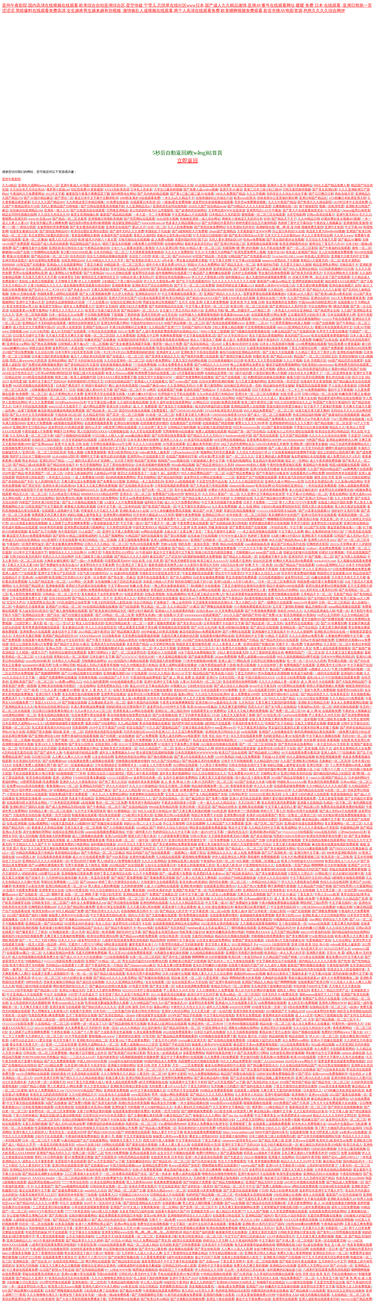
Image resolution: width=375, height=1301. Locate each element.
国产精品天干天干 (283, 219)
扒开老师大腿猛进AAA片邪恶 (153, 515)
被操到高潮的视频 (25, 928)
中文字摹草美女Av (267, 1115)
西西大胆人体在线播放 (317, 506)
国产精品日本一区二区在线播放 (186, 398)
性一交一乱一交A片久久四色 (307, 661)
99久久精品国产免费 (69, 911)
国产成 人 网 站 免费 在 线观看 (184, 677)
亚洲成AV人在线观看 (162, 652)
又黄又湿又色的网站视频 (189, 360)
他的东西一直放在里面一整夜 (198, 544)
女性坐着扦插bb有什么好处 (280, 694)
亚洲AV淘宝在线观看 (111, 907)
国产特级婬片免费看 (197, 1182)
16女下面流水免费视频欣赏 (196, 652)
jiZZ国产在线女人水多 (249, 782)
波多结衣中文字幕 (64, 631)
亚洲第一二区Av (257, 323)
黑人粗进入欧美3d (228, 865)
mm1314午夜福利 (305, 602)
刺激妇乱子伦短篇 (157, 231)
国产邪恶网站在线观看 (139, 219)
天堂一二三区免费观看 (187, 1065)
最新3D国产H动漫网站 (100, 723)
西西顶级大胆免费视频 (165, 661)
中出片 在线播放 (55, 994)
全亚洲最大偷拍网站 (233, 1136)
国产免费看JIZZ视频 (111, 481)
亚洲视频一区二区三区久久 (196, 648)
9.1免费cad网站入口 (68, 681)
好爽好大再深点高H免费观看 (293, 561)
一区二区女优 (314, 652)
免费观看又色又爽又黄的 (49, 515)
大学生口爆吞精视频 (168, 189)
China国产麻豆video (152, 385)
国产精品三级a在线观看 (29, 465)
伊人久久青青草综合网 (317, 235)
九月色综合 (246, 702)
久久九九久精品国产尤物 (247, 840)
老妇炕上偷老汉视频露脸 (36, 281)
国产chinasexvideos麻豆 (139, 965)
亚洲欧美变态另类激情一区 (119, 748)
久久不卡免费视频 (145, 873)
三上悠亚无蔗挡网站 (250, 1119)
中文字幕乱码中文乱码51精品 (310, 877)
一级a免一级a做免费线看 (112, 1295)
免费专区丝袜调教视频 (152, 1224)
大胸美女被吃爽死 (56, 561)
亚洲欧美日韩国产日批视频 (187, 961)
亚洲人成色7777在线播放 (338, 752)
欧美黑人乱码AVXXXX (229, 348)
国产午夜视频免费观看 (260, 611)
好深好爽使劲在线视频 (250, 289)
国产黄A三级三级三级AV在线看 (192, 194)
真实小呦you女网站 (94, 898)
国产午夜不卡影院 (98, 640)
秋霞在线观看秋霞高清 (172, 348)
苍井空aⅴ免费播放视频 (250, 202)
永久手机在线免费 (272, 248)
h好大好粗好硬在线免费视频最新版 (342, 815)
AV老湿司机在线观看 (198, 440)
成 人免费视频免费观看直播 (85, 840)
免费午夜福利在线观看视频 (80, 736)
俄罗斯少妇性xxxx (288, 915)
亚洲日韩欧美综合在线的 (129, 1099)
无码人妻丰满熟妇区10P (225, 239)
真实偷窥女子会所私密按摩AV (102, 594)
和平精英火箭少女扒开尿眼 (38, 748)
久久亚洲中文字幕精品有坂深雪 (263, 494)
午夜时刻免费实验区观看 (284, 465)
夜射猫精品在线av (67, 852)
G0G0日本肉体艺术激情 (272, 444)
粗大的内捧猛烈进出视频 (212, 406)
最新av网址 (185, 694)
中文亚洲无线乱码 (283, 907)
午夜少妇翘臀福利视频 (347, 669)
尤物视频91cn (245, 552)
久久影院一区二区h (337, 644)
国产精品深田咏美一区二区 (182, 1028)
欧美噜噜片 (299, 1094)
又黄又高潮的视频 (34, 1124)
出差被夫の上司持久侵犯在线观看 (290, 431)
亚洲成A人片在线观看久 (151, 381)
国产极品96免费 (130, 1290)
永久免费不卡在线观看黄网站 (334, 1048)
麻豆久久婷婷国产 (202, 1282)
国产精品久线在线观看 (109, 973)
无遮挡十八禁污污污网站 (85, 944)
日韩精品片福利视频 (182, 427)
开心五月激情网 (174, 823)
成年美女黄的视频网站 (175, 773)
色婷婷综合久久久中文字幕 (171, 832)
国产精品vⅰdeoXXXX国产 (203, 298)
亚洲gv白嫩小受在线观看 (78, 1274)
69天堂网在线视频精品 (229, 440)
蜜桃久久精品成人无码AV (256, 1228)
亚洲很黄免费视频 (116, 1090)
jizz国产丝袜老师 (199, 269)
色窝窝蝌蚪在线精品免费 (146, 794)
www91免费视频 (188, 1219)
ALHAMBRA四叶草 (65, 456)
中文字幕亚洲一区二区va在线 (209, 911)
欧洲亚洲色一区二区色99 (205, 1023)
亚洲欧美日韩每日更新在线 (129, 1086)
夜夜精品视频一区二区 (353, 515)
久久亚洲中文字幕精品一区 (231, 1107)
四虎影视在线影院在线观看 (103, 732)
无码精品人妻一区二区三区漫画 (50, 811)
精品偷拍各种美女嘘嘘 (278, 385)
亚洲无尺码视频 (27, 1265)
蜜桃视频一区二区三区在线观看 (263, 214)
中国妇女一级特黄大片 (252, 669)
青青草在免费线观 (248, 1015)
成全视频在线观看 (180, 1249)
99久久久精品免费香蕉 (235, 1061)
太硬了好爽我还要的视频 (94, 1111)
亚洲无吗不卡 (297, 556)
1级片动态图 (243, 373)
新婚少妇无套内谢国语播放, (214, 552)
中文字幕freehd (118, 586)
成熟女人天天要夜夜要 (37, 1161)
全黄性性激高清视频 (51, 840)
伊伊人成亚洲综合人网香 (229, 857)
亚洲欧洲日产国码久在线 (27, 807)
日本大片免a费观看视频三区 (300, 857)
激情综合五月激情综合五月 (100, 277)
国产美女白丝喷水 (80, 744)
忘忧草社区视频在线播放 (268, 661)
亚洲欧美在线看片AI (341, 1199)
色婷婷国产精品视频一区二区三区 (210, 1194)
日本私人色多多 (141, 189)
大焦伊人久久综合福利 (272, 877)
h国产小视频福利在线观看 (73, 435)
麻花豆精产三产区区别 (165, 556)
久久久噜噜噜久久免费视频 (215, 990)
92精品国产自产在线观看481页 (249, 256)
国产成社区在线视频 (264, 627)
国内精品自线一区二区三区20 (260, 1149)
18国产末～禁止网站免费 (63, 698)
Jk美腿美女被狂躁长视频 (171, 953)
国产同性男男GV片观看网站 (352, 886)
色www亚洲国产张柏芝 (184, 1165)
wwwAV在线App (39, 219)
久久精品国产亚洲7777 (164, 327)
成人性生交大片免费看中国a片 (34, 327)
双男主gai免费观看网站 (136, 498)
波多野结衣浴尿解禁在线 (336, 490)
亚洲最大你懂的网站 (122, 1065)
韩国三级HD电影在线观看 (34, 986)
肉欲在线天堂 (344, 194)
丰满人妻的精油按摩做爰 (88, 706)
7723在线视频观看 (115, 957)
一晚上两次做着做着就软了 (170, 586)
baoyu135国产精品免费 (356, 1299)
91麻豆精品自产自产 (177, 1115)
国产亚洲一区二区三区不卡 (198, 1207)
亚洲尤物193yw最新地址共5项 (216, 702)
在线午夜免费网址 (158, 360)
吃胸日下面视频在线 (328, 1015)
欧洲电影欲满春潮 (28, 798)
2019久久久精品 (159, 673)
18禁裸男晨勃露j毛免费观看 (39, 782)
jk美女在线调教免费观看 (192, 986)
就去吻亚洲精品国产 (126, 223)
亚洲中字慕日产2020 (183, 1278)
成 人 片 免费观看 (145, 406)
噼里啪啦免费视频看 (196, 857)
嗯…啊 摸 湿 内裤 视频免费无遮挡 (299, 227)
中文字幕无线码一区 (343, 903)
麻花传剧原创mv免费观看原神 (200, 631)
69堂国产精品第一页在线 (209, 256)
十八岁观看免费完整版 (173, 836)
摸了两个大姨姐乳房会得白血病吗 (338, 1128)
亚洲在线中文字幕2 (112, 448)
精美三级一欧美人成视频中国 (75, 377)
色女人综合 (103, 923)
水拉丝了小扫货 (140, 256)
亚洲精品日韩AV (213, 515)
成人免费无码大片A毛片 (343, 456)
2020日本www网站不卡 (301, 1061)
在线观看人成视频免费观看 (271, 1124)
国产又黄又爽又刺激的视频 (191, 811)
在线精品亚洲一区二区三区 (328, 1007)
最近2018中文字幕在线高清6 (149, 686)
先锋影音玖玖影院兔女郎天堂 (160, 573)
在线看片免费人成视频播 (81, 448)
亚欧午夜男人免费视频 (319, 690)
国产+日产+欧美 (27, 690)
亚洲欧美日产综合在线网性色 (152, 285)
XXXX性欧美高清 (116, 189)
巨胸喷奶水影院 (317, 544)
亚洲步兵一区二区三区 (135, 494)
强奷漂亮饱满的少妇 (221, 1119)
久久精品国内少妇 (266, 761)
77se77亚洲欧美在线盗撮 (347, 419)
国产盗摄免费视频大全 (67, 1190)
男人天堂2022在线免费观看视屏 (130, 953)
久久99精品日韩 (309, 219)
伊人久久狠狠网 (89, 281)
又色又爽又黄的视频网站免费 (238, 1207)
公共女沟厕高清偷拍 (80, 1236)
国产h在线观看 (129, 606)
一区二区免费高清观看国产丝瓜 (125, 1174)
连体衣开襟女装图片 (143, 1186)
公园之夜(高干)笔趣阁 (239, 419)
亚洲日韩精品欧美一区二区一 (125, 623)
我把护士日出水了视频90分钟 (33, 339)
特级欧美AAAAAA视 (291, 782)
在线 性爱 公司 (290, 394)
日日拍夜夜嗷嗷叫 (270, 577)
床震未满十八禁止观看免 (179, 907)
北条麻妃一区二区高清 (334, 761)
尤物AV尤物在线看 (23, 294)
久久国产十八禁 (82, 1032)
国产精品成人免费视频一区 (158, 1128)
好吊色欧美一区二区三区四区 (246, 515)
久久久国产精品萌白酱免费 (76, 907)
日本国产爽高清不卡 (70, 385)
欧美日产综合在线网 (233, 752)
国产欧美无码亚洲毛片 (306, 273)
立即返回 (187, 160)
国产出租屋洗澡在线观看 (87, 210)
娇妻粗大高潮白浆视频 (80, 506)
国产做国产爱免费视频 (126, 877)
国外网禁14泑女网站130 (35, 790)
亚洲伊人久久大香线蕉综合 (78, 782)
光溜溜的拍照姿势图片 (132, 339)
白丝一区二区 (156, 227)
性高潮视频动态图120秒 (224, 890)
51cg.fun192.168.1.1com (287, 256)
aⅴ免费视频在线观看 (272, 1003)
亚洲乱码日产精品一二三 (56, 460)
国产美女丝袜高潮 (207, 1249)
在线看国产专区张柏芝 (170, 928)
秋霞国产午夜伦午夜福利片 (332, 402)
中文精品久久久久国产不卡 (31, 844)
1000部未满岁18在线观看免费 (140, 198)
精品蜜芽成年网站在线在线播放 (339, 398)
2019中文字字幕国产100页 (107, 727)
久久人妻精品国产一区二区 (134, 369)
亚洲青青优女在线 (51, 890)
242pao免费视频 (225, 656)
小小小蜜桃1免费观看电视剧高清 (93, 590)
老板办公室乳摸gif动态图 (174, 235)
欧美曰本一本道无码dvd (244, 957)
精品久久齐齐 (26, 1144)
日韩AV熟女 (198, 836)
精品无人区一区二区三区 (30, 494)
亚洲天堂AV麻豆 (231, 189)
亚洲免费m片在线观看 (35, 631)
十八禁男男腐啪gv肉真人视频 (289, 323)
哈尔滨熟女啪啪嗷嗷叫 (333, 1065)
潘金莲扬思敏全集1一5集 (344, 527)
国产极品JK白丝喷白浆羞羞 (108, 986)
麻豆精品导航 (332, 1161)
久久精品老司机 (94, 415)
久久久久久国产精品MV (48, 202)
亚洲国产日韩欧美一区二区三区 (212, 540)
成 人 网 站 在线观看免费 (324, 711)
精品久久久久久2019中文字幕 (301, 1161)
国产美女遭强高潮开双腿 (87, 227)
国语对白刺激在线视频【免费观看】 (144, 410)
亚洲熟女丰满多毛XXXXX (198, 1048)
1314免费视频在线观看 (311, 344)
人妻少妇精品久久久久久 (45, 285)
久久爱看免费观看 (152, 1257)
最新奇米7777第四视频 (243, 811)
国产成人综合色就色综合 (108, 1219)
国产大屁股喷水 (106, 1157)
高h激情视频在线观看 (259, 598)
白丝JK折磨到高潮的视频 (216, 381)
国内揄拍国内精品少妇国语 (332, 773)
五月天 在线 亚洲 (190, 302)
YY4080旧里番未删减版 (89, 777)
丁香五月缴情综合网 (303, 348)
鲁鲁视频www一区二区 (62, 786)
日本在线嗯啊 (195, 823)
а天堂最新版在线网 (190, 373)
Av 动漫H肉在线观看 (123, 573)
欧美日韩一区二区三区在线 (249, 306)
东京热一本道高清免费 (93, 877)
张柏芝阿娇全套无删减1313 (234, 285)
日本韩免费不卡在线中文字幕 (223, 623)
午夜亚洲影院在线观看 (197, 573)
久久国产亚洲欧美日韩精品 (299, 761)
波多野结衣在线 (143, 273)
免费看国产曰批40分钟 (168, 494)
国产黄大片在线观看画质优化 (303, 210)
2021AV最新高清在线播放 (168, 994)
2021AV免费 (126, 331)
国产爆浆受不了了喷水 (31, 932)
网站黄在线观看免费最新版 (208, 827)
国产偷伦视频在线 (159, 757)
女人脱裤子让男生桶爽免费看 (69, 523)
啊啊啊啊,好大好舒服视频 (328, 865)
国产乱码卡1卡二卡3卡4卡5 (47, 289)
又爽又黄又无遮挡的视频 (216, 777)
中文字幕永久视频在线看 (323, 736)
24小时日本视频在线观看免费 (304, 1182)
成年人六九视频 (217, 1007)
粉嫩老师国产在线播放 (100, 339)
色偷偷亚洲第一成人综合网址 (200, 219)
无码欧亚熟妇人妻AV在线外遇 (284, 736)
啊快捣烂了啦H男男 (314, 903)
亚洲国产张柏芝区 (142, 848)
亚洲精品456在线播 (283, 1265)
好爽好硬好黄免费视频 (197, 969)
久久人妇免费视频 (179, 227)
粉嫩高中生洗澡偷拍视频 (282, 1286)
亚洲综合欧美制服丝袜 (233, 469)
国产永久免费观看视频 (59, 1061)
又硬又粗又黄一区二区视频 (83, 827)
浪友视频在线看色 (201, 1286)
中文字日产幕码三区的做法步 (244, 1236)
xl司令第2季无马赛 (211, 456)
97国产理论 (303, 1074)
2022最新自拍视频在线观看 (219, 744)
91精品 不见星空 (276, 636)
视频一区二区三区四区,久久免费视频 (109, 335)
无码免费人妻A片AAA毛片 (167, 1086)
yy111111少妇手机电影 (17, 990)
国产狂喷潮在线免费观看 (169, 435)
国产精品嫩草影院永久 (262, 1065)
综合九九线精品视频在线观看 (107, 256)
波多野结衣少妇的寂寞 (326, 523)
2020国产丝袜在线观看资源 (201, 640)
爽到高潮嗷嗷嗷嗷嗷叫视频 (259, 619)
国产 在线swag (209, 1261)
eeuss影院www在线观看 (226, 1103)
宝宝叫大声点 (16, 602)
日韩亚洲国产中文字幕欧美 (44, 506)
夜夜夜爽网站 (342, 1028)
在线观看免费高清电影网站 (327, 1211)
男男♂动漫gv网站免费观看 (170, 1094)
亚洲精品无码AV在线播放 (321, 1174)
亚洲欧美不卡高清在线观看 (199, 352)
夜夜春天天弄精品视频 (47, 827)
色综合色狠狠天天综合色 (91, 1128)
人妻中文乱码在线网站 (38, 498)
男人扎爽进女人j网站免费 (64, 1086)
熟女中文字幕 (164, 669)
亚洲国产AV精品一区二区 (63, 606)
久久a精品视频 (128, 723)
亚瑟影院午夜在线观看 (70, 1161)
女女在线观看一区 (157, 982)
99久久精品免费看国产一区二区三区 (268, 410)
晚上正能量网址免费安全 (247, 365)
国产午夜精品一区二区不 (104, 807)
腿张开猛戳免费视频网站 (283, 365)
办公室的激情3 (151, 1028)
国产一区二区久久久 (240, 456)
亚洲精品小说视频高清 (206, 919)
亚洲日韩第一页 (317, 765)
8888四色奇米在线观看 (341, 473)
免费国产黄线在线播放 (247, 940)
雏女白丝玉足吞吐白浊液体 (345, 1290)
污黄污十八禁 (330, 769)
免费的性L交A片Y (156, 619)
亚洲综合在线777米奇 (271, 298)
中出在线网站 (317, 306)
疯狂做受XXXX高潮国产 (342, 281)
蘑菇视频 (138, 890)
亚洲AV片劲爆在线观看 (326, 1040)
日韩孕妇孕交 (238, 794)
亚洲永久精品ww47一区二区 (166, 1190)
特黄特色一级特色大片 (347, 1023)
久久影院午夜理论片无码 (201, 565)
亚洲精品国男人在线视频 (248, 406)
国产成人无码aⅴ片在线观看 (338, 811)
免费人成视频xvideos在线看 (257, 656)
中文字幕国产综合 (359, 665)
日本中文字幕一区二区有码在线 (119, 506)
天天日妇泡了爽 (249, 802)
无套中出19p (275, 252)
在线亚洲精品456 (73, 260)
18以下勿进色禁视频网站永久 (350, 444)
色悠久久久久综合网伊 (58, 556)
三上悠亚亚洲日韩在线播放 (51, 1207)
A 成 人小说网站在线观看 (161, 886)
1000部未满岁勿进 (158, 890)
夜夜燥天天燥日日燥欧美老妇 (88, 269)
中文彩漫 (179, 1199)
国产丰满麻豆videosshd (74, 919)
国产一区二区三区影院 (302, 248)
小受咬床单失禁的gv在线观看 (27, 794)
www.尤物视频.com (15, 331)
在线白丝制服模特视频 (77, 1119)
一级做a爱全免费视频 (176, 202)
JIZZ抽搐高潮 (291, 998)
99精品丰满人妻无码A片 (137, 277)
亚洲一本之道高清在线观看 (203, 1157)
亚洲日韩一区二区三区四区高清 (44, 452)
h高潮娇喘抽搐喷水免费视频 (201, 556)
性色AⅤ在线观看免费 (144, 544)
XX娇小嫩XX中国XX (142, 394)
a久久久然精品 (130, 1028)
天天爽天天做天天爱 (357, 406)
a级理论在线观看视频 (186, 1240)
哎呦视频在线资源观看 (174, 627)
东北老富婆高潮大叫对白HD (51, 727)
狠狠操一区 (112, 1253)
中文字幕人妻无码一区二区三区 (207, 306)
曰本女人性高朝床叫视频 (277, 344)
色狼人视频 (75, 452)
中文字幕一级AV (131, 523)
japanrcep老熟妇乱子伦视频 (280, 260)
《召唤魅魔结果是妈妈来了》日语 (51, 390)
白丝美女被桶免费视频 (208, 577)
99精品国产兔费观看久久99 (274, 419)
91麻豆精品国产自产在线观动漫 (293, 331)
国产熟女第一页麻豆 (122, 577)
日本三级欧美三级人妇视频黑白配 (272, 1136)
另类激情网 (80, 727)
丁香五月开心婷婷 (164, 1040)
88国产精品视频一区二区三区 (184, 323)
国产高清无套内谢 (104, 1103)
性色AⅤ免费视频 (116, 1153)
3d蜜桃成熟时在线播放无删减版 (139, 1265)
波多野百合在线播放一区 (302, 623)
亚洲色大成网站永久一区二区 (98, 1044)
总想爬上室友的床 (229, 948)
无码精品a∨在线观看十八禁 (65, 965)
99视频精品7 (33, 961)
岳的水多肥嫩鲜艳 (129, 619)
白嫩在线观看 (320, 577)
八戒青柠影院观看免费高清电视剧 (125, 940)
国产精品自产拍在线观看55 (71, 1219)
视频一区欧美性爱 (331, 206)
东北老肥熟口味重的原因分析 (49, 235)
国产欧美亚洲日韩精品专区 (108, 611)
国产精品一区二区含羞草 (69, 219)
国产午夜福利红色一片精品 (104, 965)
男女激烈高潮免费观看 (274, 273)
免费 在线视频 (350, 1153)
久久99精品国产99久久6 (146, 1003)
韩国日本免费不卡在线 (206, 815)
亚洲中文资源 (333, 227)
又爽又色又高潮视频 (251, 894)
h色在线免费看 (298, 1007)
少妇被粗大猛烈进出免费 (263, 1040)
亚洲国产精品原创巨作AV (60, 636)
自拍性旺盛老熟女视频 (86, 1249)
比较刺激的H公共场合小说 (214, 198)
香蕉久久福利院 (144, 235)
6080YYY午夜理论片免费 (45, 1211)
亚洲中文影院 (177, 1074)
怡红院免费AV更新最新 (87, 189)
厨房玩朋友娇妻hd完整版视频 (325, 586)
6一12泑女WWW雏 (118, 1270)
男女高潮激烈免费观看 (241, 577)
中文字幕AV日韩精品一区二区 (307, 494)
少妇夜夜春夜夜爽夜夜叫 (85, 398)
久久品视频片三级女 (42, 769)
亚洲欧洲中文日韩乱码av (29, 427)
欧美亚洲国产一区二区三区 (44, 473)
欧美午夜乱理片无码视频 (27, 965)
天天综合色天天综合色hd (27, 189)
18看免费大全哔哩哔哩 (147, 244)
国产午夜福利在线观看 (334, 248)
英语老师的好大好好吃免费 (196, 1128)
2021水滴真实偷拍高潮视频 (28, 523)
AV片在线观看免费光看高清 (300, 752)
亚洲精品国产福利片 (259, 1215)
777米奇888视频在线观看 (241, 1023)
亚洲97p (211, 677)
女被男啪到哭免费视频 (52, 227)
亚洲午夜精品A (17, 1228)
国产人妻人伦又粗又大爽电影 (196, 877)
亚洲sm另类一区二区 (60, 648)
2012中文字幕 (55, 194)
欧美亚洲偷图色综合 (293, 244)
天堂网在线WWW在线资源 (226, 210)
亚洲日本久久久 (125, 598)
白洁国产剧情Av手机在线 (56, 1270)
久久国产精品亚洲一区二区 (47, 581)
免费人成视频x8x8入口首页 (139, 1044)
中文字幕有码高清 (188, 1140)
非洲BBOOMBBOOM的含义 (235, 1282)
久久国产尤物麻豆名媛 (50, 819)
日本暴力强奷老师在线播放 (50, 356)
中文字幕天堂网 (220, 260)
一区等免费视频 (218, 840)
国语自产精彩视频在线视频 (138, 998)
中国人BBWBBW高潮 (92, 1061)
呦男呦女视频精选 (145, 1270)
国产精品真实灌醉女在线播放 (42, 1174)
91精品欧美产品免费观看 (172, 919)
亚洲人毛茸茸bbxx (288, 1228)
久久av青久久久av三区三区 (93, 711)
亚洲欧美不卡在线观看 (317, 535)
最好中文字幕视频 (340, 390)
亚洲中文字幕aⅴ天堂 (30, 302)
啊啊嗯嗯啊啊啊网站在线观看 (250, 1019)
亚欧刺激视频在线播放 (115, 365)
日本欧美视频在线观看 (37, 1107)
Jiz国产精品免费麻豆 (240, 473)
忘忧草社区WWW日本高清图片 (104, 1115)
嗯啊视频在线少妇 (288, 1245)
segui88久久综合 (95, 1190)
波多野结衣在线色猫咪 (264, 1169)
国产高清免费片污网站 (252, 1053)
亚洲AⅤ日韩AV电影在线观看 (22, 548)
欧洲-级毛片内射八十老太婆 (97, 239)
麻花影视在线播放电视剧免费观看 (61, 410)
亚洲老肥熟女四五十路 (112, 686)
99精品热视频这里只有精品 (34, 852)
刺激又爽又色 (114, 1078)
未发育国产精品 (137, 644)
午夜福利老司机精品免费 (80, 752)
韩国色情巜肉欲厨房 (30, 477)
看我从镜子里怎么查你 (274, 1032)
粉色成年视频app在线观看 (20, 527)
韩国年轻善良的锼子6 (221, 1053)
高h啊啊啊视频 (137, 1219)
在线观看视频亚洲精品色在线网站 (176, 923)
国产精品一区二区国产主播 (127, 1190)
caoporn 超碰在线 (353, 1053)
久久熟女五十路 (327, 1278)
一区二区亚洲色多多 (338, 373)
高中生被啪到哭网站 (118, 398)
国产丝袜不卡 (34, 877)
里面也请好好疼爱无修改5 (284, 406)
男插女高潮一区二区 (120, 840)
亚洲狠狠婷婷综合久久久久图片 (291, 423)
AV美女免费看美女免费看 (175, 365)
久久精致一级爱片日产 (31, 652)
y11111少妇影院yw (119, 777)
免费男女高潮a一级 (148, 615)
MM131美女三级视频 (266, 319)
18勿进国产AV (16, 569)
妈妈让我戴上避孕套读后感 (286, 765)
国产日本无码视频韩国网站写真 (319, 1136)
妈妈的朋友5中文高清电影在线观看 (75, 1074)
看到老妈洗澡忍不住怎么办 (220, 1219)
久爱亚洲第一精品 (215, 978)
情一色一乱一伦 (81, 973)
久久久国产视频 (257, 1211)
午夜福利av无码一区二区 (315, 706)
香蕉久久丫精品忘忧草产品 (330, 990)
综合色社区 (77, 256)
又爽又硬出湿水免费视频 (78, 481)
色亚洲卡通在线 (85, 1149)
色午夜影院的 (67, 531)
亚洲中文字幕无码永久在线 (260, 1278)
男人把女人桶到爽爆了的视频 (202, 1203)
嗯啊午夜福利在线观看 (341, 448)
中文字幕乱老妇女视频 (251, 540)
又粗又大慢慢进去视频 (310, 723)
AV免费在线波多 (117, 202)
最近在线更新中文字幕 (34, 1190)
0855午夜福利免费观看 (48, 1240)
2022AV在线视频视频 (48, 1028)
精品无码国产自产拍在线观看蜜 (148, 852)
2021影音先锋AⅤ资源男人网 (233, 1111)
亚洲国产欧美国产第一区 (190, 890)
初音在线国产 (135, 727)
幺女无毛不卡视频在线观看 (176, 1153)
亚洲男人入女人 (171, 440)
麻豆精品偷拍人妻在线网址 (329, 1099)
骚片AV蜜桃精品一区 (121, 811)
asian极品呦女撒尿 (137, 435)
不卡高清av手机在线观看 (233, 390)
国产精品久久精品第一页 (240, 556)
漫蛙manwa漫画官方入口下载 (319, 994)
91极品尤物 (344, 907)
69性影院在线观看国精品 (234, 1128)
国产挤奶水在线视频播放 (345, 1107)
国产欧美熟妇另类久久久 (143, 260)
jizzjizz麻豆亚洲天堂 (192, 1040)
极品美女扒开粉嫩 (163, 1103)
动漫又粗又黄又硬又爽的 (312, 410)
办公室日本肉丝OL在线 (288, 231)
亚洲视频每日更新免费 (76, 873)
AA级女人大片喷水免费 (155, 765)
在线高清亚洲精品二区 (68, 1261)
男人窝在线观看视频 (50, 1236)
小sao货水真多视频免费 (334, 1086)
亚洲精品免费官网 (154, 1165)
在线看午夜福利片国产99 (245, 965)
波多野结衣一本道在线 (68, 348)
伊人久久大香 (263, 786)
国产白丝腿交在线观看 (78, 615)
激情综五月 (193, 494)
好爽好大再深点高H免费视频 (228, 490)
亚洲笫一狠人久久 (56, 210)
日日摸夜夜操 (111, 636)
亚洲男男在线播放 (113, 694)
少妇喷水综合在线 (199, 686)
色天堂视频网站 (91, 465)
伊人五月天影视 (194, 698)
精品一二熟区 (237, 769)
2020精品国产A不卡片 (113, 677)
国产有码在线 (111, 698)
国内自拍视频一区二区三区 (82, 548)
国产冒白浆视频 (175, 535)
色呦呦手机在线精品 (271, 1282)
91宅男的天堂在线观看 (182, 1090)
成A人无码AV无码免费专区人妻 (244, 590)
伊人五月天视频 (165, 648)
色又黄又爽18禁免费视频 (174, 965)
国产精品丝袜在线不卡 (62, 465)
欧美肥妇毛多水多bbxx (208, 873)
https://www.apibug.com (238, 1132)
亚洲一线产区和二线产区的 (264, 823)
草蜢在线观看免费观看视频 (348, 869)
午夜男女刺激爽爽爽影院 (177, 702)
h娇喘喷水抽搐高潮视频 (348, 877)
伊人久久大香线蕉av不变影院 (318, 827)
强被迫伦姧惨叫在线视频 (300, 552)
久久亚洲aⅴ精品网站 (349, 481)
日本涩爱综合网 (150, 869)
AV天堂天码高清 (312, 448)
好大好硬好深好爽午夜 (348, 873)
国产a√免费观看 (147, 736)
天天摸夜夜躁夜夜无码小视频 (228, 836)
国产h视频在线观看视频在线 (250, 331)
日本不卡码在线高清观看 (30, 406)
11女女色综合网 (103, 757)
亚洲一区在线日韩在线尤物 (25, 898)
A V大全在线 (43, 656)
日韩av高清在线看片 (321, 214)
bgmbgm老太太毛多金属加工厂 (209, 928)
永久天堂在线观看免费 (145, 431)
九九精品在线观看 (168, 857)
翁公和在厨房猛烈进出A (313, 369)
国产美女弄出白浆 (189, 623)
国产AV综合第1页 (269, 715)
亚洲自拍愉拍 (348, 356)
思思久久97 (256, 706)
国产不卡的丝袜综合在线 (85, 360)
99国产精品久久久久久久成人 (256, 398)
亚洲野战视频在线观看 (307, 281)
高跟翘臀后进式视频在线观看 (198, 1061)
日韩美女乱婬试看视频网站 (301, 319)
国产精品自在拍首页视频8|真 (266, 1203)
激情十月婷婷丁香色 (176, 869)
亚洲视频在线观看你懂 (262, 244)
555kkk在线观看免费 (111, 1245)
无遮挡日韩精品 (203, 936)
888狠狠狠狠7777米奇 (71, 773)
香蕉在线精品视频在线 (54, 715)
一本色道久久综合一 (60, 477)
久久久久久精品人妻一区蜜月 (279, 681)
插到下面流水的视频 (116, 244)
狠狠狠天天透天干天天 (125, 1140)
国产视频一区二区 (320, 556)
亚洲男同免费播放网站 (177, 1078)
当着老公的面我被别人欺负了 (241, 1257)
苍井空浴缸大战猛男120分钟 (129, 269)
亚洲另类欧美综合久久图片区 (351, 1078)
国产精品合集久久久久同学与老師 (205, 498)
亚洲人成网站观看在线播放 (178, 665)
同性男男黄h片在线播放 (299, 1069)
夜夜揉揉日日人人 (138, 798)
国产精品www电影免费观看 (139, 936)
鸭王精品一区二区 (153, 606)
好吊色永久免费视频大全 (309, 1124)
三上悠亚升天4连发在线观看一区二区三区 (124, 1236)
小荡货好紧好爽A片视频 (269, 373)
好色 (267, 219)
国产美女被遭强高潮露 (271, 873)
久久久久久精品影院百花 (246, 481)
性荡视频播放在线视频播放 (53, 1128)
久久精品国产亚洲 (355, 898)
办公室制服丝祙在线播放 (120, 1249)
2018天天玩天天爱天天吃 (134, 844)
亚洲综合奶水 (320, 298)
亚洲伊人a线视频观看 (180, 481)
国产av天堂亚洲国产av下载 (226, 1082)
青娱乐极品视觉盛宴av (303, 978)
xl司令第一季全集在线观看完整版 (184, 260)
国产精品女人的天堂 (174, 911)
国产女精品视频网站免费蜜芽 (97, 869)
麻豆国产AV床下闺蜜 (207, 510)
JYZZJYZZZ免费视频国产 (248, 519)
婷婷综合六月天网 (335, 919)
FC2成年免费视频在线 (314, 1207)
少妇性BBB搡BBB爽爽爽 (302, 1224)
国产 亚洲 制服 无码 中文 (314, 748)
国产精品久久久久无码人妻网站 (212, 1094)
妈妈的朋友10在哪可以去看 (41, 873)
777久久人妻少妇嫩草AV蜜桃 (60, 690)
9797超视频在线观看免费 (342, 677)
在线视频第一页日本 (324, 1249)
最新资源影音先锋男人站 (165, 565)
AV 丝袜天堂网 (298, 277)
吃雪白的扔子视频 (83, 861)
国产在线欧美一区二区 (34, 894)
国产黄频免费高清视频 (159, 877)
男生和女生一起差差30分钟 (67, 1132)
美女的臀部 (231, 919)
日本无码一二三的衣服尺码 (111, 1011)
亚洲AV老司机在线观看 (245, 798)
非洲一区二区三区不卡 (152, 1069)
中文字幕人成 (338, 1111)
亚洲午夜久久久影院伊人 (30, 1132)
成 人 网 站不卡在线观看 (317, 681)
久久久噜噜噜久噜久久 (42, 1295)
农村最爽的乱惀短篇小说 (284, 1270)
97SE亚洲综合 (11, 998)
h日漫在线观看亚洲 (151, 298)
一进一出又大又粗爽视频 (144, 419)
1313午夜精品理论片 (281, 1236)
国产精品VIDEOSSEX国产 (106, 1132)
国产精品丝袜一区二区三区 (49, 256)
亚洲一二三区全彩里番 (61, 1044)
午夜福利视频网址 (238, 460)
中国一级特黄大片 (138, 832)
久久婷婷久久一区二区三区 (44, 1036)
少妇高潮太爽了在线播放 (101, 1290)
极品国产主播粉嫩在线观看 (211, 273)
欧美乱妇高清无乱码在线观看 (69, 1278)
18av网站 (315, 919)
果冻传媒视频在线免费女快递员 (129, 715)
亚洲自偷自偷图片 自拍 (345, 285)
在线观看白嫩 (171, 1203)
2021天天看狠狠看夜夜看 (348, 298)
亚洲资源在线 (222, 269)
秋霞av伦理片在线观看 (302, 811)
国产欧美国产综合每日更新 (127, 1053)
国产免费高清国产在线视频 (248, 527)
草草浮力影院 (300, 523)
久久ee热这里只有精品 (64, 494)
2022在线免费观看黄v (177, 1032)
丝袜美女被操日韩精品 (59, 982)
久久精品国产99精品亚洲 (186, 1069)
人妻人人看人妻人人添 (174, 1144)
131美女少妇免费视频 (290, 677)
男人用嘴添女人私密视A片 (50, 1011)
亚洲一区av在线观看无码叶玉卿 (261, 690)
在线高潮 (147, 919)
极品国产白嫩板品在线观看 (288, 669)
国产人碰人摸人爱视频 (283, 448)
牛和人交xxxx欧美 (326, 894)
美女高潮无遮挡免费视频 (278, 802)
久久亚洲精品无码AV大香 (185, 385)
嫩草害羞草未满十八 (143, 944)
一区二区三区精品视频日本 (74, 1178)
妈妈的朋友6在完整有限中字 (125, 706)
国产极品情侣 (194, 798)
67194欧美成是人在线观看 (130, 1019)
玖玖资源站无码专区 (241, 227)
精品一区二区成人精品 (142, 1245)
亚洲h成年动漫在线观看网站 (303, 823)
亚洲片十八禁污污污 (92, 1257)
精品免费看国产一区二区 (297, 1278)
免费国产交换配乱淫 (163, 894)
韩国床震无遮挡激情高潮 (193, 644)
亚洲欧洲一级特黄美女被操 (309, 444)
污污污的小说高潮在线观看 (175, 769)
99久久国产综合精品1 (166, 761)
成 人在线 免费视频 (247, 852)
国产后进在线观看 (242, 1078)
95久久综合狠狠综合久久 (209, 773)
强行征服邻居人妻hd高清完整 (52, 419)
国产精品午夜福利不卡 (120, 928)
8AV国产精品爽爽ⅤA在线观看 (22, 1290)
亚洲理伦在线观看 (284, 1299)
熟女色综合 (30, 460)
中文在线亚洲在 (83, 1048)
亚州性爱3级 (18, 381)
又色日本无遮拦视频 (27, 636)
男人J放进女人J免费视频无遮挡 (118, 861)
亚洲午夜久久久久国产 (90, 1228)
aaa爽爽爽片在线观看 (357, 469)
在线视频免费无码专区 (17, 448)
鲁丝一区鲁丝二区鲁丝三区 (297, 815)
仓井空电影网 (296, 214)
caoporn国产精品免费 (90, 969)
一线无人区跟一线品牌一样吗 (46, 944)
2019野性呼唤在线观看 (55, 1282)
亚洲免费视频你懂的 (296, 1149)
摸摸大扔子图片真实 (142, 836)
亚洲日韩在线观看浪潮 (67, 1165)
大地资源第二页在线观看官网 (46, 269)
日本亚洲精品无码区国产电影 (307, 869)
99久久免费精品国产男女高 (152, 1240)
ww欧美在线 (129, 1286)
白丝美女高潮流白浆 (319, 481)
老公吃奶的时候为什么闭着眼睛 (151, 210)
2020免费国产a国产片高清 (291, 1103)
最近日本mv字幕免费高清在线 (200, 598)
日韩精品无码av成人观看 (179, 1265)
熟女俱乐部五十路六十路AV (83, 1253)
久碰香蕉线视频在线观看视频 (267, 348)
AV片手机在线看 (75, 1036)
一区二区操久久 (161, 1199)
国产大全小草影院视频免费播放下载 (81, 1299)
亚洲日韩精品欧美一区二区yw (66, 886)
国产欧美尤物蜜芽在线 (180, 561)
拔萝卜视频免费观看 (161, 623)
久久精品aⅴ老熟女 (124, 640)
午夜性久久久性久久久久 (66, 310)
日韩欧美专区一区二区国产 (50, 903)
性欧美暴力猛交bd (191, 932)
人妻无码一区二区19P (151, 1074)
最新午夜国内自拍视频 (142, 702)
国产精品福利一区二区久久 (139, 310)
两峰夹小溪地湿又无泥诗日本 (242, 219)
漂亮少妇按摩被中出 (108, 1178)
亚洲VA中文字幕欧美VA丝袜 (285, 1165)
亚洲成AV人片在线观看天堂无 (236, 1003)
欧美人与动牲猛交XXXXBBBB (302, 861)
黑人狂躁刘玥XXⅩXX (92, 431)
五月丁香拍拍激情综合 (118, 465)
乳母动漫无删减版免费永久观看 (107, 1003)
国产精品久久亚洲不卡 (31, 1278)
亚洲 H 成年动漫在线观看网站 (170, 402)
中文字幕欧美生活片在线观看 (276, 961)
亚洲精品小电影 (290, 819)
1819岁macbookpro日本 (70, 402)
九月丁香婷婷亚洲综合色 (266, 652)
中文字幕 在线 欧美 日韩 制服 (189, 898)
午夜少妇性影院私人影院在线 (111, 602)
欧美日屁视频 (246, 665)
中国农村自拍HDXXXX (146, 323)
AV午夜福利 (143, 552)
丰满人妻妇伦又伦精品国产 (192, 1107)
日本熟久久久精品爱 (66, 661)
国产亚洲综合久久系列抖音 (288, 306)
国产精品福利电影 (169, 477)
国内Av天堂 (93, 427)
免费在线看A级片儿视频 (53, 590)
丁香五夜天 (305, 894)
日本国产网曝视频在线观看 (63, 1290)
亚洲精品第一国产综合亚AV (32, 1261)
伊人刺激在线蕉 (156, 898)
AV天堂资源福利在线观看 (79, 440)
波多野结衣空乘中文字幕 (318, 1286)
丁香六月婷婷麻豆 (25, 1115)
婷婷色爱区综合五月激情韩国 (256, 223)
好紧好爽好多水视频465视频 (340, 219)
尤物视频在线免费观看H (267, 936)
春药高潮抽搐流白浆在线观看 (314, 732)
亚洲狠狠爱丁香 (240, 1124)
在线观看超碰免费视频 (289, 786)
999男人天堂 (82, 519)
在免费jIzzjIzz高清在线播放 (26, 786)
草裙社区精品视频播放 (239, 510)
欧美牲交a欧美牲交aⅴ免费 (334, 1140)
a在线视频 (87, 802)
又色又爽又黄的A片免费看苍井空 (304, 1153)
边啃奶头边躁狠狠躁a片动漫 (65, 302)
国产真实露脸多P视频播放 (169, 269)
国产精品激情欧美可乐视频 (127, 1023)
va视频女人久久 (319, 669)
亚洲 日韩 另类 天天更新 (154, 1065)
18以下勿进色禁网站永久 (237, 444)
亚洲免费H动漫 (234, 815)
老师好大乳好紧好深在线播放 (86, 586)
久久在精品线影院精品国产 (298, 1065)
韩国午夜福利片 (96, 385)
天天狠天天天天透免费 (295, 339)
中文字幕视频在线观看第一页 (181, 294)
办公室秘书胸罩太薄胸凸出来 (27, 1215)
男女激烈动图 (249, 1057)
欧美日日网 (300, 1249)
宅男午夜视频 (74, 865)
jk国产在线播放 (56, 1103)
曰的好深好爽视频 (323, 1149)
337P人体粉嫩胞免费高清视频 (171, 510)
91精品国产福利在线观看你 (144, 535)
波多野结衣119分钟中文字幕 (166, 706)
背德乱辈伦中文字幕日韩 (111, 569)
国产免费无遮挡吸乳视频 (206, 848)
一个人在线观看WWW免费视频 (118, 1149)
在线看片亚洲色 (240, 561)
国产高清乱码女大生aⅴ (262, 1082)
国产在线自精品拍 (134, 807)
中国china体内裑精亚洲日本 (317, 302)
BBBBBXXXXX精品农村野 (99, 494)
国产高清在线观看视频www (225, 323)
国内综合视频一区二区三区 (228, 882)
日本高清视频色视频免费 (152, 465)
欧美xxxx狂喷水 (245, 198)
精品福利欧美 (278, 1036)
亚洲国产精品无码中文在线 (264, 1182)
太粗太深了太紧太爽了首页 (183, 531)
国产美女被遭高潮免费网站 (64, 544)
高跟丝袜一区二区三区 (141, 1124)
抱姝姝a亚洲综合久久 (102, 998)
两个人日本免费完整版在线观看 (47, 469)
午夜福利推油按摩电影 (145, 677)
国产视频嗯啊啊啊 (47, 673)
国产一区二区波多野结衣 (129, 652)
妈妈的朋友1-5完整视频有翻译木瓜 (99, 648)
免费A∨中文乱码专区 (70, 640)
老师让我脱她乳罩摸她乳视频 (169, 1019)
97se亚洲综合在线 (321, 936)
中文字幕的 (266, 1240)
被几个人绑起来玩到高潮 (88, 356)
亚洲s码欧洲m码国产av (265, 832)
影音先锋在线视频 (293, 469)
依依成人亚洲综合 (316, 256)
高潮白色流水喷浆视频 (133, 1103)
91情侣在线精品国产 (119, 381)
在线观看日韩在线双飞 (228, 1215)
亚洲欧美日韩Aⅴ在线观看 (172, 815)
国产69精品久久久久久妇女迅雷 (249, 206)
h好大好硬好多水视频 (77, 978)
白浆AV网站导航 (64, 665)
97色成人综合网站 (222, 398)
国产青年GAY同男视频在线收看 (339, 1232)
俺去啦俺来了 (293, 690)
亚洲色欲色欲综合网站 (130, 757)
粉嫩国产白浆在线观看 (107, 519)
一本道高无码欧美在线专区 (55, 1144)
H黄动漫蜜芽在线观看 (151, 1015)
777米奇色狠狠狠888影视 (199, 661)
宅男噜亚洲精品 (117, 210)
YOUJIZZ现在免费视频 (312, 698)
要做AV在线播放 (18, 256)
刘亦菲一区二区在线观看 (36, 1224)
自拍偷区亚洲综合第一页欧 (242, 385)
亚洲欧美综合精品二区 (92, 1040)
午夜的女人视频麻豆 (328, 223)
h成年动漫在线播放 (180, 1257)
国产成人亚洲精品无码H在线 (65, 807)
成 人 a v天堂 (304, 1015)
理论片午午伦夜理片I (229, 573)
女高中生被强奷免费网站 (144, 448)
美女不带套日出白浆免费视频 (22, 669)
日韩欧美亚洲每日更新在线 (296, 1232)
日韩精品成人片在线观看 (167, 1194)
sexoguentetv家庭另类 (36, 665)
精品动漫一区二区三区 (275, 1023)
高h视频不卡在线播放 (205, 586)
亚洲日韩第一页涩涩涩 (283, 381)
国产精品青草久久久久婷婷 (84, 1240)
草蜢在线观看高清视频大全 (41, 1274)
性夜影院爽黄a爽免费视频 (46, 1015)
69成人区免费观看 (247, 757)
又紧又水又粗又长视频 (297, 1169)
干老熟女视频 (60, 1032)
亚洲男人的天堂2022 (322, 540)
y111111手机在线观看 (336, 319)
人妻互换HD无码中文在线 (240, 344)
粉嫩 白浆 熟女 (140, 586)
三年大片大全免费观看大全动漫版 (334, 1103)
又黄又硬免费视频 (215, 302)
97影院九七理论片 (300, 873)
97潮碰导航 (164, 948)
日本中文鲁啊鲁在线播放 (194, 1149)
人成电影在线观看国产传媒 (32, 1219)
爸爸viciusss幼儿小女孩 (68, 1003)
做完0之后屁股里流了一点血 (136, 473)
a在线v (353, 1007)
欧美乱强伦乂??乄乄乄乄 (342, 861)
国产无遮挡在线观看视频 (240, 1190)
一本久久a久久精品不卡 (178, 198)
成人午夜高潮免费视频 (325, 460)
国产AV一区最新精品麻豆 (75, 765)
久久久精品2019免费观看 (346, 698)
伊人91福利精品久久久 (156, 1107)
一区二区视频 (99, 344)
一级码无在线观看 (326, 673)
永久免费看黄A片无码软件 (83, 1028)
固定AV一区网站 (296, 460)
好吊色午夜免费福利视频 (298, 573)
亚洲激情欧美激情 (355, 223)
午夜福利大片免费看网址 (27, 194)
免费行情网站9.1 (99, 652)
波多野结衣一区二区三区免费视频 (51, 1111)
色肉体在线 (169, 694)
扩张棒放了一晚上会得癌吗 (172, 602)
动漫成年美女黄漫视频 (316, 381)
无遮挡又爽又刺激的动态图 (179, 636)
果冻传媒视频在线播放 (154, 723)
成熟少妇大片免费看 (133, 306)
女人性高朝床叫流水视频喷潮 (30, 1003)
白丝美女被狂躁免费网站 (213, 940)
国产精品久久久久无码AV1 (205, 435)
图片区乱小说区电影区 (290, 1215)
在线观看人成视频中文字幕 (60, 510)
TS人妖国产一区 (89, 531)
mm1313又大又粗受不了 (65, 406)
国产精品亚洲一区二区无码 (264, 623)
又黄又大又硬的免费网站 (103, 990)
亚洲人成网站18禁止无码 (158, 1119)
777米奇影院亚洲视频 (64, 802)
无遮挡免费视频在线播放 (324, 1215)
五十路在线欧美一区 (293, 923)
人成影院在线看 (271, 1219)
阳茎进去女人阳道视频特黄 (346, 969)
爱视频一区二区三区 (16, 727)
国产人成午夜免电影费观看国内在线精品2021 (167, 331)
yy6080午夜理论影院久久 (102, 348)
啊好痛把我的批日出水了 (70, 986)
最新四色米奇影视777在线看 (77, 1194)
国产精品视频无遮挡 (125, 631)
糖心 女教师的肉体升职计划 (324, 531)
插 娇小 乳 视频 (111, 1136)
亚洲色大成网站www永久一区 (38, 185)
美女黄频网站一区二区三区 (343, 823)
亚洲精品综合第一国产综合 (41, 615)
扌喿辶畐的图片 (168, 473)
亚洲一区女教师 (95, 577)
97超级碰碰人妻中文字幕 (207, 460)
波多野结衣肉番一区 (147, 777)
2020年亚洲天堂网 (46, 1078)
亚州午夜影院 (11, 179)
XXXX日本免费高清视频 (301, 1219)
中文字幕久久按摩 (290, 531)
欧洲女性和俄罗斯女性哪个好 (327, 836)
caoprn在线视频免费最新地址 (105, 832)
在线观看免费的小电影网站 (70, 844)
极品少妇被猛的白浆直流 (36, 1069)
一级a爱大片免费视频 (136, 740)
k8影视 (271, 782)
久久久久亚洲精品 (153, 861)
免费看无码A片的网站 (283, 590)
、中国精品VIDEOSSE (142, 185)
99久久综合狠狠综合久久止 (292, 402)
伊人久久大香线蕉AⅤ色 (207, 277)
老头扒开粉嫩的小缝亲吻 (210, 965)
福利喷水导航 (153, 502)
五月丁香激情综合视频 (81, 1015)
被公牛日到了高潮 (207, 1257)
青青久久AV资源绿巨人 (140, 1178)
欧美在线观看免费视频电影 (330, 335)
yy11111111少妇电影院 (297, 832)
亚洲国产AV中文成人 (124, 1207)
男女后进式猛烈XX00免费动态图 (144, 961)
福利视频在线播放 (103, 844)
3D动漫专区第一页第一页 (268, 1007)
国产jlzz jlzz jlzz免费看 (237, 1115)
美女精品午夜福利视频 (268, 460)
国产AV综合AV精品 (118, 1240)
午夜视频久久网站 (328, 898)
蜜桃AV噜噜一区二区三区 (126, 898)
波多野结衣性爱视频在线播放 (184, 1228)
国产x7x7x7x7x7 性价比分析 (135, 656)
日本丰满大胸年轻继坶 (143, 440)
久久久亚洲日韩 (167, 248)
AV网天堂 (94, 552)
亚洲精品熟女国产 (135, 894)
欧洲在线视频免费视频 (222, 1228)
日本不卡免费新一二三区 (260, 502)
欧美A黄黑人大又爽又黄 (351, 936)
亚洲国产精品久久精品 (257, 982)
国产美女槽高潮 (297, 936)
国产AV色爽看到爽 (334, 623)
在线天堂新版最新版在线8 (131, 690)
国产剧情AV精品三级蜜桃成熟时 (75, 535)
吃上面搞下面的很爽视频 (151, 1278)
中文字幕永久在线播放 (84, 1232)
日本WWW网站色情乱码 (337, 656)
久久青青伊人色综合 (249, 1094)
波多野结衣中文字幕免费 (97, 565)
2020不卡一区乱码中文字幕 (103, 1203)
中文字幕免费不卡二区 (170, 519)
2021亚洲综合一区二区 (68, 1199)
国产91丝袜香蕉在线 (331, 1069)
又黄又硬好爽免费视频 (312, 285)
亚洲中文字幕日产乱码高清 (56, 573)
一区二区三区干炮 (19, 319)
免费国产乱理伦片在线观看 (321, 998)
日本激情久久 (312, 1090)
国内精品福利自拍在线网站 (350, 932)
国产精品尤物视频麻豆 (228, 1182)
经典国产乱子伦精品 (279, 723)
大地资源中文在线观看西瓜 (159, 882)
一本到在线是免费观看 (320, 485)
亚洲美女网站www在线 (117, 1232)
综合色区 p (356, 1074)
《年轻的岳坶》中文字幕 (285, 527)
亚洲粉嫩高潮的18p (116, 673)
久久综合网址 (341, 940)
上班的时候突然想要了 (322, 1165)
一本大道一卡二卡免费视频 (151, 214)
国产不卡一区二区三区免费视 (194, 285)
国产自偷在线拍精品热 (211, 769)
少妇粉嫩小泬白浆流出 (22, 1282)
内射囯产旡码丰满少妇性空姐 (39, 502)
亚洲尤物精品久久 (19, 1240)
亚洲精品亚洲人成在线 (183, 861)
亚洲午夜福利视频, (277, 1094)
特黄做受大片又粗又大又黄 (99, 510)
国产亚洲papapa (42, 444)
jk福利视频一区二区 (138, 648)
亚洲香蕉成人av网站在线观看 (200, 590)
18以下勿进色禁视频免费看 (269, 490)
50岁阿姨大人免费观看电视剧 (199, 314)
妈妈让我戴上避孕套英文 (84, 515)
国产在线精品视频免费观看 (226, 1040)
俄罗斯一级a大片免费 (167, 344)
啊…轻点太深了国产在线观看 (329, 277)
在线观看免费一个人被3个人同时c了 (212, 1199)
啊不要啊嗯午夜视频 (282, 886)
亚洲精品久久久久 (219, 852)
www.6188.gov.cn (153, 223)
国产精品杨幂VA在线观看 (307, 1290)
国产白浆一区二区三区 (157, 490)
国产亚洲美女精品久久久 (162, 356)
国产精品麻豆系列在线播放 (201, 761)
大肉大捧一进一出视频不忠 (46, 1082)
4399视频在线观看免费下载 (217, 1036)
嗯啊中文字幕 (89, 456)
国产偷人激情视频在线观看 (68, 611)
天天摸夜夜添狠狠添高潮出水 (213, 602)
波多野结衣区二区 (177, 319)
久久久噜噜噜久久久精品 (118, 1074)
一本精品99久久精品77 (264, 882)
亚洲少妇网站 (252, 948)
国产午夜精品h (94, 273)
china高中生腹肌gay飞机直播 (347, 1124)
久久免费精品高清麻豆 (216, 790)
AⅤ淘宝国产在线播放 (30, 264)
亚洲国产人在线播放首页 (276, 732)
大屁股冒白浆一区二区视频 (90, 719)
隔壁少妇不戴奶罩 (140, 611)
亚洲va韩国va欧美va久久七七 (180, 289)
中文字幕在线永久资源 (230, 998)
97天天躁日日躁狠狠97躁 (210, 235)
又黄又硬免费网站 (299, 1203)
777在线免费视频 (144, 365)
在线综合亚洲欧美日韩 (125, 302)
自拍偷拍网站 (174, 244)
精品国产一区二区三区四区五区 (316, 356)
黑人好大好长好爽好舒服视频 (255, 990)
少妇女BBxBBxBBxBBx (187, 619)
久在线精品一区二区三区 (52, 1023)
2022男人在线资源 (68, 327)
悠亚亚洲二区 (329, 519)
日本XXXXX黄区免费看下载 (116, 377)
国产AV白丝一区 (341, 1265)
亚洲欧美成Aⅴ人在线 (134, 510)
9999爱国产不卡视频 (59, 619)
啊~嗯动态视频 (338, 306)
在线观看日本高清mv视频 (92, 1107)
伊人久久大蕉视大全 (96, 1099)
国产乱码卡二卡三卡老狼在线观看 (231, 961)
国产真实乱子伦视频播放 (175, 406)
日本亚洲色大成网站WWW (25, 619)
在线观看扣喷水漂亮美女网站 (27, 802)
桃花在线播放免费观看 (220, 548)
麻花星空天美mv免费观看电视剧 (29, 535)
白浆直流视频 (64, 1224)
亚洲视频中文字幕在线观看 (307, 1199)
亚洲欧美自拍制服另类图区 (56, 686)
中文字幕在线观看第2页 (199, 335)
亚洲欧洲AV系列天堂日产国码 (263, 1224)
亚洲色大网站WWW (332, 1003)
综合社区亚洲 (262, 561)
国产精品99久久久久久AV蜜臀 (37, 1203)
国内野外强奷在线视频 (187, 723)
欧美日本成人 (352, 1144)
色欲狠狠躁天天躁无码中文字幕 (51, 1228)
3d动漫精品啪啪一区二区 (19, 715)
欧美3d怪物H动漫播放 (233, 627)
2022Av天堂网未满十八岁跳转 (350, 544)
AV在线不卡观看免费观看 (20, 890)
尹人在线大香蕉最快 (342, 385)
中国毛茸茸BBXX (145, 527)
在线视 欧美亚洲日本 (355, 740)
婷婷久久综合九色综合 (172, 827)
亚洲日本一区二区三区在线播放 (257, 394)
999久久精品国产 (60, 1169)
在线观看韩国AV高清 (205, 1144)
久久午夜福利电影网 (243, 1240)
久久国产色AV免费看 (251, 886)
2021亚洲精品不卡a (244, 944)
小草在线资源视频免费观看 (90, 1207)
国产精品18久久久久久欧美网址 (115, 978)
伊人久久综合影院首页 (100, 627)
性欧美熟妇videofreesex (317, 365)
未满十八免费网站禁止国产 (94, 1224)
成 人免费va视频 (162, 239)
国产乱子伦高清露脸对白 (193, 281)
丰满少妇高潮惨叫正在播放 (128, 327)
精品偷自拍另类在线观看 (308, 969)
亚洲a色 (27, 577)
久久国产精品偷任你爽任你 (272, 498)
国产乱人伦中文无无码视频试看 (31, 415)
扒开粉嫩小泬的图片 (225, 1086)
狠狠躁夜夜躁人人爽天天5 (137, 948)
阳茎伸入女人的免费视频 (353, 1286)
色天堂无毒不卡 (64, 1040)
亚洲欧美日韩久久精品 (126, 719)
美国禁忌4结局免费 (358, 348)
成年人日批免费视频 (345, 1207)
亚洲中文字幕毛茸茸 (21, 1048)
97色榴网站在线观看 (45, 252)
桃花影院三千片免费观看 (176, 1270)
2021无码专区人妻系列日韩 (318, 590)
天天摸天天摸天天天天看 (39, 277)
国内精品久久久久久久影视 (317, 961)
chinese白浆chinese (241, 485)
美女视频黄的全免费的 (281, 302)
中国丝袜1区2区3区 (68, 415)
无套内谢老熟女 (290, 569)
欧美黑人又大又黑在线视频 (263, 360)
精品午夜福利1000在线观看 (285, 586)
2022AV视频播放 (255, 1157)
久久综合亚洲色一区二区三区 (124, 360)
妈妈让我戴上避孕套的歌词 (275, 1078)
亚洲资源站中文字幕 (249, 636)
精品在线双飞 (298, 1036)
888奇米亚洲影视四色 (84, 848)
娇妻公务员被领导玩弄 (213, 844)
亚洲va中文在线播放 (165, 819)
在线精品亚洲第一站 (219, 373)
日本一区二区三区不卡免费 (41, 1140)
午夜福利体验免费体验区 (82, 1136)
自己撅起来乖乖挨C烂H (202, 444)
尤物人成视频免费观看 (353, 485)
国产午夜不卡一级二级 (160, 523)
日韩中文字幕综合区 (355, 723)
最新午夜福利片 (268, 339)
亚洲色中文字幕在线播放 (215, 1265)
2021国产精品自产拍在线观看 (294, 565)
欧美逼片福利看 (302, 673)
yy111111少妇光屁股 (48, 448)
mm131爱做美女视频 (16, 1253)
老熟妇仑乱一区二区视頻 (71, 656)
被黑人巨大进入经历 (63, 239)
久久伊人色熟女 (123, 294)
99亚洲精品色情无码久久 (175, 1178)
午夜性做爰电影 (34, 698)
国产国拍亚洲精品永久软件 (142, 1203)
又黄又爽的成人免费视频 (272, 456)
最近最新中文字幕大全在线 (297, 398)
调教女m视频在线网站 (243, 1028)
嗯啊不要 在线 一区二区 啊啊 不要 (74, 894)
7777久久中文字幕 (249, 548)
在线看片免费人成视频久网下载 (34, 765)
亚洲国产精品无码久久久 (53, 1153)
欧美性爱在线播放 (289, 1174)
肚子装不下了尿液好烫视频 (322, 406)
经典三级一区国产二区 (88, 1153)
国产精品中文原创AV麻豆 (71, 644)
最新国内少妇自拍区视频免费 (22, 936)
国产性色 (344, 961)
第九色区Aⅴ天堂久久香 (198, 1290)
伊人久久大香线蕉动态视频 (300, 882)
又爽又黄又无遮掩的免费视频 (64, 936)
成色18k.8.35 (315, 677)
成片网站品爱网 (94, 406)
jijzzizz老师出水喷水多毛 (63, 898)
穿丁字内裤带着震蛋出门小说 (199, 715)
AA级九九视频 (290, 619)
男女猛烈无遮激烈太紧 (283, 727)
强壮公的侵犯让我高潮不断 (335, 452)
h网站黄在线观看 (115, 944)
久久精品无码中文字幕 (264, 827)
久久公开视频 (255, 194)
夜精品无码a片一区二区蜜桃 (230, 986)
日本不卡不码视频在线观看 (38, 919)
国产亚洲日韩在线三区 (229, 244)
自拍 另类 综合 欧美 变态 (312, 1274)
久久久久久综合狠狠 (147, 444)
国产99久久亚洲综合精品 (300, 269)
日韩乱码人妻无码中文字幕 (137, 1274)
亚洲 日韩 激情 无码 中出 (135, 1007)
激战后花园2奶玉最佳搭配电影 (60, 1115)
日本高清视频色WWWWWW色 (196, 752)
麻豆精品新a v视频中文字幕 (321, 819)
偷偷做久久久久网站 (207, 1115)
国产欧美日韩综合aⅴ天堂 (246, 235)
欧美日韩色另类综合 (146, 1011)
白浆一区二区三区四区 (145, 957)
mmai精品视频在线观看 (344, 606)
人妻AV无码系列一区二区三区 (200, 681)
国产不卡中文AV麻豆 (281, 894)
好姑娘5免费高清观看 (225, 402)
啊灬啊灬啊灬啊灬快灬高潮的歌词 (158, 1232)
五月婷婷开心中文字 (332, 1261)
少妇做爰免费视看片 (21, 590)
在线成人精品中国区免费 (335, 502)
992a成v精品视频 (183, 465)
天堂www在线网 (303, 1140)
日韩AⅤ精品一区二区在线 (320, 394)
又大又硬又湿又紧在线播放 (344, 652)
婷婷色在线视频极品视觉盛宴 (235, 748)
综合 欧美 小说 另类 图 (147, 561)
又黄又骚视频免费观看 (133, 540)
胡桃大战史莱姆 (40, 348)
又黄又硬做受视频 (330, 798)
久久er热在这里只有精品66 (215, 394)
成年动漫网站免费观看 (44, 260)
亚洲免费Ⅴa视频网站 (117, 515)
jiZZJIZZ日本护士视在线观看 (142, 990)
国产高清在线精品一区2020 (202, 344)
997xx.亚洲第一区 (154, 790)
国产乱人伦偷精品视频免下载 (82, 502)
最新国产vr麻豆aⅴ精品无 (274, 281)
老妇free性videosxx (186, 690)
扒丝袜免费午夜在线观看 (88, 715)
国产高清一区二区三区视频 (125, 415)
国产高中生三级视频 (176, 957)
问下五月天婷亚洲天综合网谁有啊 (325, 1257)
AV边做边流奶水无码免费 (212, 185)
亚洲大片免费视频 (39, 423)
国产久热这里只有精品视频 (209, 485)
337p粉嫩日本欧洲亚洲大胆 (347, 198)
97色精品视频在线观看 (216, 1274)
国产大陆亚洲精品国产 (351, 681)
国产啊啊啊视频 (285, 982)
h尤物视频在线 (118, 431)
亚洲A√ (120, 769)
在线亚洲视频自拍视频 (196, 719)
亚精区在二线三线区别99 (172, 711)
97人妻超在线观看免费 (22, 1270)
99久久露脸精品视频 (300, 757)
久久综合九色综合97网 (226, 898)
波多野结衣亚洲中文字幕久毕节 (321, 1190)
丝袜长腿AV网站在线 (199, 998)
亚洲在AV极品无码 (72, 990)
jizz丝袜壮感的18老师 (148, 398)
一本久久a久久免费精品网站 (108, 794)
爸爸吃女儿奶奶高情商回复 (48, 1094)
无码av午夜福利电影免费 (317, 640)
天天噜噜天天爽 (66, 281)
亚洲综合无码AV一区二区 (330, 1253)
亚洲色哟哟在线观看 (154, 903)
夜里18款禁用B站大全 (123, 452)
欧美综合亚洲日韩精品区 (332, 431)
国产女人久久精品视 (127, 790)
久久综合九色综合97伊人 (253, 452)
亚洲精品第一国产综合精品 (298, 627)
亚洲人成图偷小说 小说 (304, 769)
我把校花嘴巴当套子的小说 (193, 581)
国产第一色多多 (160, 1174)
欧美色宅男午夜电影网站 (144, 973)
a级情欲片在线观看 (217, 723)
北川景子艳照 (123, 460)
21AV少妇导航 (39, 331)
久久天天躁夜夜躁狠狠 (242, 1032)
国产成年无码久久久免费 (127, 231)
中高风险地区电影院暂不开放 (22, 490)
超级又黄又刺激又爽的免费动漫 (271, 719)
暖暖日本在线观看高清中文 (333, 327)
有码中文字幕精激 (245, 790)
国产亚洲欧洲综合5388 (44, 736)
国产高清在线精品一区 (168, 798)
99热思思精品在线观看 (133, 1157)
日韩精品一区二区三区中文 (61, 594)
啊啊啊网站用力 (120, 1169)
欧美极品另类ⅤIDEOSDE (199, 469)
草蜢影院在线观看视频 (311, 385)
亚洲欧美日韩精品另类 (313, 702)
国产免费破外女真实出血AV (59, 565)
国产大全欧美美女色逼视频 (113, 1032)
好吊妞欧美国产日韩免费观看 (180, 1245)
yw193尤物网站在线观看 (32, 1074)
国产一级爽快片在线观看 (275, 602)
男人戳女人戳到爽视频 (103, 886)
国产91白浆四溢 (117, 857)
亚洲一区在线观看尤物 (330, 1240)
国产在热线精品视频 (90, 1270)
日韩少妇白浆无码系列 (25, 556)
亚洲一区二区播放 (34, 239)
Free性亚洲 (218, 811)
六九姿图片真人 (102, 919)
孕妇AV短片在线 (13, 732)
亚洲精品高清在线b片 (110, 798)
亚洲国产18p (254, 1286)
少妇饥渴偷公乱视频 (287, 1194)
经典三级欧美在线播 (332, 719)
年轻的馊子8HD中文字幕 (310, 986)
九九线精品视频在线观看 (207, 953)
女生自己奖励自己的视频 (248, 185)
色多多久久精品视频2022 (183, 223)
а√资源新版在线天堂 (105, 523)
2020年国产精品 (13, 473)
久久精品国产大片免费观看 (225, 823)
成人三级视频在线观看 (87, 836)
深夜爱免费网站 (194, 1053)
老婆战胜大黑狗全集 (165, 590)
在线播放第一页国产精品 (293, 865)
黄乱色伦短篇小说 (338, 377)
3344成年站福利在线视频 (125, 1061)
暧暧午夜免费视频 (188, 515)
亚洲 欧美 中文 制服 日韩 (247, 302)
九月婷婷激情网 (132, 886)
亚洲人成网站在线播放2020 (170, 540)
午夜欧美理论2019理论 (118, 552)
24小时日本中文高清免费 (350, 202)
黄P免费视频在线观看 (193, 915)
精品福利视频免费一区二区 (210, 786)
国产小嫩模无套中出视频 (30, 248)
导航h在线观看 (107, 1274)
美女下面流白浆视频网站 (266, 335)
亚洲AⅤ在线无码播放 (264, 469)
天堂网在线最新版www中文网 (110, 444)
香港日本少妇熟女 (118, 406)
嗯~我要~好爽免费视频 (183, 790)
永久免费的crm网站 (295, 1040)
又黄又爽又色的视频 (345, 923)
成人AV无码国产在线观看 (69, 331)
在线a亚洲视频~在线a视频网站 (165, 594)
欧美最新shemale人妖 (235, 314)
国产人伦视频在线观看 (118, 827)
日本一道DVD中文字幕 (207, 832)
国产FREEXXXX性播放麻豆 (348, 848)
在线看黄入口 (107, 1194)
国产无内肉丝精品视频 (152, 194)
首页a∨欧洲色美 (154, 1215)
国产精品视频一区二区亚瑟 (333, 423)
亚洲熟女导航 (214, 310)
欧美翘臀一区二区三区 (31, 394)
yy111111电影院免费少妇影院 (64, 961)
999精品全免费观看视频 (216, 1090)
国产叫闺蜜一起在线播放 (117, 736)
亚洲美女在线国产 (118, 227)
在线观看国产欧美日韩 (313, 982)
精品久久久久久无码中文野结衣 (335, 1115)
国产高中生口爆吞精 (153, 1249)
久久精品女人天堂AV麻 (124, 1228)
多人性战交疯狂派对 (303, 490)
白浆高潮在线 (64, 1107)
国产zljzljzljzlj (181, 256)
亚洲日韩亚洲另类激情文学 (187, 840)
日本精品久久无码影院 (224, 214)
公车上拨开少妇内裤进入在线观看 (305, 794)
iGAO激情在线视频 (299, 1282)
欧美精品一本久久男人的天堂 (284, 953)
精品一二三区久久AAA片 (77, 1057)
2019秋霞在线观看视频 (37, 377)
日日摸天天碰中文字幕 (28, 335)
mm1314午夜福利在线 (315, 932)
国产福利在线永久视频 (256, 1086)
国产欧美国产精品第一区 (159, 506)
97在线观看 (139, 673)
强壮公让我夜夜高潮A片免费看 (31, 644)
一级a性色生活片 (236, 832)
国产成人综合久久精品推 (231, 686)
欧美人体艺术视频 (262, 369)
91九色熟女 (332, 210)
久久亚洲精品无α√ (138, 206)
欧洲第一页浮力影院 (56, 815)
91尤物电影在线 (242, 498)
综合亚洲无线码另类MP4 (108, 185)
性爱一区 (342, 611)
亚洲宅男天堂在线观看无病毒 (105, 394)
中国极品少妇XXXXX (134, 1194)
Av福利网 (40, 577)
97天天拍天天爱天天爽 (190, 669)
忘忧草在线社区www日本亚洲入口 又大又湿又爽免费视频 (163, 732)
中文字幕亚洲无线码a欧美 (108, 915)
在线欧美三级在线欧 (46, 440)
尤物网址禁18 (269, 773)
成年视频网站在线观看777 (173, 273)
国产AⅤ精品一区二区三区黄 (114, 615)
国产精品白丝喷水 (224, 807)
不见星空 (354, 435)
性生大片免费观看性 (232, 1161)
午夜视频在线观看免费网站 (161, 1290)
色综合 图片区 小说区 (252, 1036)
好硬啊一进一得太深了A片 (89, 1023)
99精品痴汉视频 (13, 398)
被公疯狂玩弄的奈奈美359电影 (320, 1144)
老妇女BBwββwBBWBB (217, 289)
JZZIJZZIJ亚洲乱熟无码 (265, 794)
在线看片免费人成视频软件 (50, 973)
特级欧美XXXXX (258, 932)
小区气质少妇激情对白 (92, 573)
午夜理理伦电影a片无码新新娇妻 (180, 944)
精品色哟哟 (157, 940)
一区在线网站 (86, 686)
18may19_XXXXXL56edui (36, 1178)
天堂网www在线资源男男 (24, 369)
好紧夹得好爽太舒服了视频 (319, 727)
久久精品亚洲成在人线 (319, 611)
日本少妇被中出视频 (176, 973)
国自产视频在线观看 (306, 1032)
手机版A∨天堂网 (273, 757)
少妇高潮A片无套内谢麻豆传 (285, 940)
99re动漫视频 (91, 698)
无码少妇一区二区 (354, 736)
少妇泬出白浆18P (232, 565)
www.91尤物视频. (136, 1199)
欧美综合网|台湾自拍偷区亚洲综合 (279, 485)
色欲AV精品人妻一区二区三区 (200, 248)
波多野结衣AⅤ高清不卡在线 (276, 748)
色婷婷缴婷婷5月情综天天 (85, 381)
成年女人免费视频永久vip (116, 752)
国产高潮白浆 (58, 1215)
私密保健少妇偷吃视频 (55, 928)
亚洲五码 (303, 990)
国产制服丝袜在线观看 (106, 823)
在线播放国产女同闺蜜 (185, 423)
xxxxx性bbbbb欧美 (37, 661)
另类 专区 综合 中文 (215, 736)
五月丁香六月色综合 (141, 769)
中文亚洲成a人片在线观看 (189, 214)
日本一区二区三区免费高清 (277, 581)
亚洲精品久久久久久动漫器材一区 (45, 861)
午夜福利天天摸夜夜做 (28, 606)
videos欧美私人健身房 (154, 452)
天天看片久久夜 (313, 1228)
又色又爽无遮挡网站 (232, 706)
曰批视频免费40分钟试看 (27, 719)
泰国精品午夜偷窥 (315, 465)
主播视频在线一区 (284, 206)
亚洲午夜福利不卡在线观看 (256, 1174)
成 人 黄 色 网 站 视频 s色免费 (294, 898)
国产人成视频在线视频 (297, 1128)
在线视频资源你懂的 (154, 423)
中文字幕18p (353, 227)
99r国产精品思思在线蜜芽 (345, 360)
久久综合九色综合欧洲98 (212, 694)
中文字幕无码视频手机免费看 (221, 502)
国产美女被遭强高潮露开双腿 (130, 344)
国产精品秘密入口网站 (264, 752)
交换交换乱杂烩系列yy (198, 727)
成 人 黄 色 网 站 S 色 (175, 782)
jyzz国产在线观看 (256, 740)
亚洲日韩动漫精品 (355, 523)
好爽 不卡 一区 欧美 (258, 565)
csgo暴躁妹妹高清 (257, 544)
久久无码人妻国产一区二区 (221, 494)
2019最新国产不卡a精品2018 (285, 1011)
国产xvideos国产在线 (183, 381)
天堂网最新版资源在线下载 (210, 1019)
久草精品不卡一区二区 (316, 594)
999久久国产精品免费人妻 (331, 185)
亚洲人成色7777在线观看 (19, 573)
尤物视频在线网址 (93, 661)
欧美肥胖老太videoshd (296, 1115)
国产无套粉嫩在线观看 (161, 915)
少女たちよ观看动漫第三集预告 (133, 248)
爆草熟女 (133, 1119)
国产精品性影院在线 (126, 1261)
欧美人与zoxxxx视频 (120, 373)
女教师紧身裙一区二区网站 (159, 1207)
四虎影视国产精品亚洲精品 (21, 519)
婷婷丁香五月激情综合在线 (112, 873)
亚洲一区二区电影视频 (31, 314)
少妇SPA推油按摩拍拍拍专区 (281, 506)
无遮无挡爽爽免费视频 (91, 953)
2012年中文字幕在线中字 (30, 552)
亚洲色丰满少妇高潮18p (58, 485)
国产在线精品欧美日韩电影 (161, 469)
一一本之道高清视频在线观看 (256, 531)
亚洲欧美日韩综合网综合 (27, 648)
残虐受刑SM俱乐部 (350, 690)
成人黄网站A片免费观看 (65, 273)
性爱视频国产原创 (318, 940)
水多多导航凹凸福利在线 (136, 1211)
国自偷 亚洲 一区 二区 (68, 732)
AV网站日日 (200, 402)
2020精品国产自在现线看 (126, 865)
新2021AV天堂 (181, 673)
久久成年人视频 (275, 965)
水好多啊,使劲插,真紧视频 (321, 740)
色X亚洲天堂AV (311, 948)
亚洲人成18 (239, 911)
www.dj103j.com (325, 561)
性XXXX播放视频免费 (312, 848)
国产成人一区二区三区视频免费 (269, 415)
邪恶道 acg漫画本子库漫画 (259, 569)
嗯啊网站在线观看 (128, 469)
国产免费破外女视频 (243, 903)
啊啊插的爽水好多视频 (245, 978)
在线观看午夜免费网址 (37, 640)
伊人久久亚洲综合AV (317, 569)
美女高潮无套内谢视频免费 (80, 694)
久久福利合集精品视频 (132, 402)
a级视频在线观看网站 (68, 423)
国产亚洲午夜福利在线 (224, 982)
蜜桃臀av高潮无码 (14, 219)
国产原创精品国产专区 (17, 481)
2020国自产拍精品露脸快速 (237, 877)
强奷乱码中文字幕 (128, 932)
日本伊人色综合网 (62, 869)
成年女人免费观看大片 (79, 306)
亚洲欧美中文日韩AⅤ (331, 665)
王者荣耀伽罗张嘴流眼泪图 (279, 1207)
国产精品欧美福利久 (240, 873)
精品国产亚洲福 (145, 460)
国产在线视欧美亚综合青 (136, 485)
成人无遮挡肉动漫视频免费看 (266, 277)
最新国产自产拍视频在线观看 (256, 477)
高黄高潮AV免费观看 (274, 1057)
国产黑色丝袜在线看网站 (295, 744)
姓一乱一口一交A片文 (59, 623)
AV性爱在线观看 (173, 444)
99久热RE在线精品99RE (268, 1099)
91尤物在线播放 (161, 690)
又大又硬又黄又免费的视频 (315, 1236)
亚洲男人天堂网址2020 (313, 1265)
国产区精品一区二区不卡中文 (234, 1186)
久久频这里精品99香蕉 (58, 953)
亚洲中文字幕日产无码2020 (47, 381)
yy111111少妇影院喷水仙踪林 (276, 510)
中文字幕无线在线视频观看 (25, 1103)
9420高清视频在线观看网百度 (33, 385)
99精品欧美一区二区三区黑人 (124, 264)
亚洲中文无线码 (107, 306)
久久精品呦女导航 (58, 719)
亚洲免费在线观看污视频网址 (84, 527)
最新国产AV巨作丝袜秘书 (343, 1194)
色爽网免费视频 (171, 335)
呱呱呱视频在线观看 (257, 1103)
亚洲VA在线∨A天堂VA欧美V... (235, 581)
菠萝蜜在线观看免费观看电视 (238, 1048)
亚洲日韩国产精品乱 (313, 198)
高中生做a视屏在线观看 (190, 490)
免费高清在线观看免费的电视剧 (342, 807)
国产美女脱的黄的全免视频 (285, 239)
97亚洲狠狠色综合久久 (258, 865)
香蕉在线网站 (338, 494)
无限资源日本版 (307, 519)
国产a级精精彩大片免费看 (190, 231)
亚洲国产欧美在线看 (355, 994)
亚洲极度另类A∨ (202, 1211)
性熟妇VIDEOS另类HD (289, 836)
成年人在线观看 (313, 1194)
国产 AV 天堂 (305, 1019)
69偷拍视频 (146, 640)
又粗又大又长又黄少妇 (23, 565)
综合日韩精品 (142, 602)
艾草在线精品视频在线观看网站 (324, 840)
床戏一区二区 (161, 256)
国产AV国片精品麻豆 (38, 198)
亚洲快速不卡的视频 (126, 1107)
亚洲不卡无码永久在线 (196, 819)
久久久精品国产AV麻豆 (183, 606)
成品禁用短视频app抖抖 (44, 1182)
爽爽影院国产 (294, 652)
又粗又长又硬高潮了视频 (238, 715)
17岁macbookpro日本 (185, 452)
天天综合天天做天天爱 (321, 239)
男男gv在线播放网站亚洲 (30, 273)
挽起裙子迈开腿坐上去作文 (88, 1053)
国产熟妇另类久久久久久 (102, 911)
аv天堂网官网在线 (162, 644)
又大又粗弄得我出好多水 (310, 1111)
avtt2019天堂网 (240, 1007)
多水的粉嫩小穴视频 (311, 928)
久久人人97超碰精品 (143, 786)
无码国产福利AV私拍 (196, 327)
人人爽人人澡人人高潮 (236, 1249)
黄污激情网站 (213, 385)
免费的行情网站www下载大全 (341, 1032)
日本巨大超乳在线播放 (209, 1032)
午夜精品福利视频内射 (123, 1282)
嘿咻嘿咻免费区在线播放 (223, 698)
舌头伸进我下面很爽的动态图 (271, 986)
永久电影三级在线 (42, 1019)
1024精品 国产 (145, 827)
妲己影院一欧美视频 (100, 932)
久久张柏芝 (73, 298)
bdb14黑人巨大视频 (104, 1211)
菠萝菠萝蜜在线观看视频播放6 (264, 294)
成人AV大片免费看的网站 (182, 502)
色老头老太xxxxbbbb (350, 1178)
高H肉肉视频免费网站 (120, 477)
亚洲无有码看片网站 (115, 323)
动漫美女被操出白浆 (24, 231)
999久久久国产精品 (281, 698)
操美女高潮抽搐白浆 (85, 214)
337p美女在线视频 (311, 957)
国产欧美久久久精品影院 (314, 202)
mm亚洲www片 (225, 727)
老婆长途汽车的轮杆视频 (295, 477)
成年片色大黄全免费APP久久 (166, 264)
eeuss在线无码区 (325, 832)
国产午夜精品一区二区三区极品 (103, 852)
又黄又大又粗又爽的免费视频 (97, 485)
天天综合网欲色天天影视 (340, 273)
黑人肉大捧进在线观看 (350, 506)
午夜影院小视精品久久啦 (176, 185)
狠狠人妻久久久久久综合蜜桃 (212, 973)
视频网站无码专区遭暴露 (217, 452)
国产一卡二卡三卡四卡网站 (38, 940)
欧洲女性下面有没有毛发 (77, 1295)
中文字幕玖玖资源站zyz (194, 506)
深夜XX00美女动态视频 (238, 298)
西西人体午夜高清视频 (142, 773)
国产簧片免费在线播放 (95, 1019)
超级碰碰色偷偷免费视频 (257, 915)
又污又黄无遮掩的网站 (250, 381)
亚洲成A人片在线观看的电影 (175, 611)
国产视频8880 (269, 1048)
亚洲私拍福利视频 (349, 352)
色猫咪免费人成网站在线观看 (57, 294)
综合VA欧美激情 (43, 1299)
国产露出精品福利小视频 (211, 1078)
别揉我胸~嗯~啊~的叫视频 (240, 248)
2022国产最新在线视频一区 (348, 1094)
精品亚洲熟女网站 (325, 264)
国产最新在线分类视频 (141, 1144)
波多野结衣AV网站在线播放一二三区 (209, 477)
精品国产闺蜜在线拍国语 (238, 1074)
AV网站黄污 (322, 873)
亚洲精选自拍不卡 (147, 294)
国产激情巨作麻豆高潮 (235, 356)
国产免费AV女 (272, 615)
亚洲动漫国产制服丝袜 (258, 644)
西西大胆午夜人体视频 (158, 1140)
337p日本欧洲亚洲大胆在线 (223, 410)
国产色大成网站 (181, 577)
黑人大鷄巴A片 (246, 602)
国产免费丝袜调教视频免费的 (42, 365)
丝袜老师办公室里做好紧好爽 (277, 198)
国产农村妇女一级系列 (197, 1186)
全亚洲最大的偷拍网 (221, 669)
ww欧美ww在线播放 (353, 1132)
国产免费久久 (42, 1199)
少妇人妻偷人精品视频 (227, 327)
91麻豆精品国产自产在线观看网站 (85, 1140)
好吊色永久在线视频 (301, 890)
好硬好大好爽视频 (332, 552)
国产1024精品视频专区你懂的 (81, 673)
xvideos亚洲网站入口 (330, 565)
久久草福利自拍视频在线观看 (273, 1274)
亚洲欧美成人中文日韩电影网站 (324, 915)
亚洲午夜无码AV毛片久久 (354, 214)
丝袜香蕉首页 (339, 694)
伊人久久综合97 (117, 786)
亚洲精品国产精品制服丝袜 (125, 969)
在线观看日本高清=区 (145, 202)
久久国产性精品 (298, 298)
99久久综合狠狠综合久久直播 (110, 890)
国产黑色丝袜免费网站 (209, 227)
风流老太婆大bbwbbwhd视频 (325, 231)
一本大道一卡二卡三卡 (287, 390)
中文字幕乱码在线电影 (219, 1015)
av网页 (151, 390)
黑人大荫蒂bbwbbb (139, 1182)
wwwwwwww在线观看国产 (203, 615)
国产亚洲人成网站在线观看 (52, 319)
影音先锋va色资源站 (193, 882)
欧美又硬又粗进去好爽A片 (206, 594)
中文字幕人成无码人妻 (280, 807)
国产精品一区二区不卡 (129, 390)
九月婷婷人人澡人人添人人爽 (141, 1253)
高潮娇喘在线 (265, 227)
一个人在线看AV (97, 302)
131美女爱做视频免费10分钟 (255, 1295)
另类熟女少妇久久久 (267, 1128)
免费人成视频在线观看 (211, 431)
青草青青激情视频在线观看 (41, 627)
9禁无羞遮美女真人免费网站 (100, 740)
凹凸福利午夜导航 (308, 1157)
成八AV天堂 (66, 769)
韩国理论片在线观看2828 (334, 573)
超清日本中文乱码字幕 (202, 994)
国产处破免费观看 (200, 656)
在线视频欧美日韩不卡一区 (139, 911)
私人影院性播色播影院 (25, 594)
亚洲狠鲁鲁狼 (121, 285)
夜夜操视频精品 (341, 794)
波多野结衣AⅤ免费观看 (143, 694)
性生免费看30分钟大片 (243, 773)
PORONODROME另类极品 (40, 1057)
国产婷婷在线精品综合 (355, 727)
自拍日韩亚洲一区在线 (174, 936)
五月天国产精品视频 (293, 435)
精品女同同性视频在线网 (19, 214)
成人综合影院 (115, 419)
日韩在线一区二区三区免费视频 (45, 1053)
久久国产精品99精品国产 (324, 469)
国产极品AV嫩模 (349, 239)
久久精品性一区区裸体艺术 (286, 289)
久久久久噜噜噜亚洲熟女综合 (111, 1278)
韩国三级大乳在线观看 (88, 373)
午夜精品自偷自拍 (96, 248)
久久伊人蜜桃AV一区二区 (45, 569)
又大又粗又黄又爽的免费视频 (48, 848)
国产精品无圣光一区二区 (238, 264)
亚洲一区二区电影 (225, 1149)
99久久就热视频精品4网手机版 (298, 656)
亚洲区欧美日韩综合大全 (66, 248)
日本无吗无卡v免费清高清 (280, 994)
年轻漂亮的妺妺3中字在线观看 (46, 1232)
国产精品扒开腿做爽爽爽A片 (61, 1099)
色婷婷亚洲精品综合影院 (232, 1290)
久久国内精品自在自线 (307, 790)
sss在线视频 (249, 732)
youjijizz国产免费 (252, 1165)
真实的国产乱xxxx (297, 335)
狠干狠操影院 (308, 206)
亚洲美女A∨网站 (18, 344)
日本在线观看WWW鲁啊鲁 (219, 690)
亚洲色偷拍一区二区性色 (89, 1282)
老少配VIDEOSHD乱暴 (76, 252)
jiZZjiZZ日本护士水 (337, 948)
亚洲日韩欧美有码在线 (296, 773)
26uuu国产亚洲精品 (222, 231)
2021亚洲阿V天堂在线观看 (59, 540)
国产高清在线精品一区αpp (116, 1015)
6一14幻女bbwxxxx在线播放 (316, 907)
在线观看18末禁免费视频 (204, 1190)
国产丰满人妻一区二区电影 (294, 1240)
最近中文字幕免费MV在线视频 (181, 1057)
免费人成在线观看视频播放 (332, 648)
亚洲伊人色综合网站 (175, 1011)
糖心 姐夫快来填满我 (123, 385)
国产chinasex (88, 882)
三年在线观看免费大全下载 (28, 598)
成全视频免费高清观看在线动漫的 (86, 285)
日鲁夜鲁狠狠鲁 (95, 452)
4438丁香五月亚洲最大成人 (85, 1082)
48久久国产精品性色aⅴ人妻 (288, 540)
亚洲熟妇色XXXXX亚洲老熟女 (264, 890)
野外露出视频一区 (340, 661)
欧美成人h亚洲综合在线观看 (167, 1023)
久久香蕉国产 (44, 1186)
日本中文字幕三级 (191, 894)
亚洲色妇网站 (57, 360)
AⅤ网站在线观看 (112, 1144)
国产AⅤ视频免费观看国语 (120, 548)
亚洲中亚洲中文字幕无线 (161, 681)
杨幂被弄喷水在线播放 (133, 590)
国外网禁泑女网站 (123, 194)
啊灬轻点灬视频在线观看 (141, 289)
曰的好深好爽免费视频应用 (275, 1074)
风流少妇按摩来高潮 (284, 1190)
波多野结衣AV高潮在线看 (66, 427)
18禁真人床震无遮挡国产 (209, 869)
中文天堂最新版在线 (137, 1136)
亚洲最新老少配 (166, 1236)
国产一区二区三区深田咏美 (258, 744)
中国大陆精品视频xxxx (125, 1165)
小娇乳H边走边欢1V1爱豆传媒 (31, 1040)
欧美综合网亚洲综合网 (102, 936)
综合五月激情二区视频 (174, 786)
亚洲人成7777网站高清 (233, 661)
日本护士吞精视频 (244, 273)
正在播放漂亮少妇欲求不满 (307, 314)
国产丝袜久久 (128, 869)
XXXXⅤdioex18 (89, 636)
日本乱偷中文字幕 (102, 656)
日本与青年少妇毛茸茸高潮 (73, 352)
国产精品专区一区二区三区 (330, 1082)
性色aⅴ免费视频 (254, 239)
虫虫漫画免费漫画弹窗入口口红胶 (48, 1149)
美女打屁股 (20, 1019)
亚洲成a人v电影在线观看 (147, 319)
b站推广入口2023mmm (268, 1061)
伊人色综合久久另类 (209, 1270)
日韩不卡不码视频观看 (236, 761)
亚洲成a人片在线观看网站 (64, 264)
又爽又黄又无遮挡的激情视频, (281, 1090)
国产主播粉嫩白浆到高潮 (145, 1115)
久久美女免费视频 (224, 506)
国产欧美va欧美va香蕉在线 (333, 294)
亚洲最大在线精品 (309, 802)
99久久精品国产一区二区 (156, 748)
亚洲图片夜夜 (315, 953)
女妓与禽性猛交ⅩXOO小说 (272, 1249)
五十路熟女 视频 (96, 865)
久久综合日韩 (44, 352)
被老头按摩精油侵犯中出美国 (225, 1065)
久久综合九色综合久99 (53, 214)
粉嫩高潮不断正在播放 (354, 394)
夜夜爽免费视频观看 (168, 1182)
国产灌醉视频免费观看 (196, 1111)
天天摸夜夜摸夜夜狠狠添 (146, 252)
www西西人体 (25, 857)
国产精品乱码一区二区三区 (171, 1161)
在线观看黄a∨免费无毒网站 (29, 310)
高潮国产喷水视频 (38, 732)
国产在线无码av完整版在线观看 (268, 969)
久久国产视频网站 (111, 535)
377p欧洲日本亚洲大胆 (137, 815)
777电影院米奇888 (212, 369)
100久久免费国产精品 (230, 194)
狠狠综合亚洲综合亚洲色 (98, 1265)
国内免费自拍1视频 (69, 498)
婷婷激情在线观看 (137, 1132)
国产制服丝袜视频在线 (154, 978)
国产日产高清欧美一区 (277, 852)
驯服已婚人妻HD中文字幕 (95, 390)
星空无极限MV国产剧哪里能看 (322, 619)
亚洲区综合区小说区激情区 (106, 773)
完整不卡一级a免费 (289, 644)
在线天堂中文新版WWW (155, 377)
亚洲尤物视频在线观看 (283, 594)
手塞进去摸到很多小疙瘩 (178, 802)
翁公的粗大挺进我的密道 (214, 427)
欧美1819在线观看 (303, 1057)
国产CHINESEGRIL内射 (186, 410)
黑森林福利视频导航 (191, 1119)
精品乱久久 (337, 427)
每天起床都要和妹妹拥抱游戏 (246, 594)
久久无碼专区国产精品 (318, 1178)
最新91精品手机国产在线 (349, 369)
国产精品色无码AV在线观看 (279, 640)
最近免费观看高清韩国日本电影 (120, 1215)
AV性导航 (148, 1036)
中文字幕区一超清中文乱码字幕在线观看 (198, 1224)
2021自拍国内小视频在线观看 (128, 661)
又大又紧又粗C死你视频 (143, 907)
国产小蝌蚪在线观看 (236, 631)
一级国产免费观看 (330, 348)
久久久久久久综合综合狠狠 (327, 435)
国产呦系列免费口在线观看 (199, 356)
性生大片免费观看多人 (177, 419)
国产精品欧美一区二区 (101, 410)
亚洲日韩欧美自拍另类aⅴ (143, 1078)
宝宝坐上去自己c (176, 794)
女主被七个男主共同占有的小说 (181, 310)
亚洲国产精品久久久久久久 (223, 294)
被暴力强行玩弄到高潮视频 (305, 377)
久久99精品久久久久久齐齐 (105, 260)
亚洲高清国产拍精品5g (199, 390)
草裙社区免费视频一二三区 (59, 882)
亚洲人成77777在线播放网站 (29, 869)
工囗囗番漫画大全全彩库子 (83, 1174)
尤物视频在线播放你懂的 (132, 761)
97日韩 (263, 1190)
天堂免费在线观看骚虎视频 (140, 636)
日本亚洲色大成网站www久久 (22, 723)
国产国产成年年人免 (48, 752)
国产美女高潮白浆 (324, 189)
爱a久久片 (139, 227)
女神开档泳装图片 (14, 260)
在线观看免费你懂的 (224, 915)
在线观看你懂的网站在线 (217, 636)
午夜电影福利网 (337, 965)
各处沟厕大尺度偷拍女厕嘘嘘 (184, 448)
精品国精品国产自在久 (85, 244)
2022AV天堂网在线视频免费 (137, 744)
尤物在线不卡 (348, 264)
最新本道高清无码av (199, 244)
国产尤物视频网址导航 (147, 1295)
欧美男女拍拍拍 (238, 369)
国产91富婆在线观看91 (314, 510)
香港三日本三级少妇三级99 (262, 189)
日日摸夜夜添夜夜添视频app (169, 339)
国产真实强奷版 (261, 836)
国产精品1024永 (281, 356)
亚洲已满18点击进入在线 (312, 1078)
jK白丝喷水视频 (167, 219)
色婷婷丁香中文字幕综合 (295, 223)
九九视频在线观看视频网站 (258, 923)
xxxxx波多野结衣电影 (321, 1011)
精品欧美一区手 (42, 740)
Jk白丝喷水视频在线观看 (222, 1069)
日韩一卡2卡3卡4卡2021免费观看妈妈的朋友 (124, 352)
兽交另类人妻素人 (217, 944)
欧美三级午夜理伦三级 (257, 402)
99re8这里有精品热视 (163, 807)
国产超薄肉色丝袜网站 (191, 210)
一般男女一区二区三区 (25, 969)
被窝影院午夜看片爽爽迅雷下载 (88, 194)
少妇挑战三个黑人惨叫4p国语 (122, 281)
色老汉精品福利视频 (307, 415)
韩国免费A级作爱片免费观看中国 (320, 581)
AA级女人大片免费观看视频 (123, 502)
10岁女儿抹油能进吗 (78, 473)
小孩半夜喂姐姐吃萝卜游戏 (217, 665)
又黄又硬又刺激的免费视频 (291, 844)
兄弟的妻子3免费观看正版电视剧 (216, 1178)
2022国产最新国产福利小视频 (27, 915)
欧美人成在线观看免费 (121, 1082)
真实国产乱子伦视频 (42, 531)
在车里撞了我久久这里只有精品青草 (124, 994)
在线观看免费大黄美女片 (59, 1257)
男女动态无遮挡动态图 (73, 948)
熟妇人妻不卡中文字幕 (167, 1132)
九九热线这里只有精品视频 (85, 202)
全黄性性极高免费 (141, 857)
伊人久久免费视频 (40, 402)
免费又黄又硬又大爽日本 (193, 415)
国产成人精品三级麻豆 (266, 269)
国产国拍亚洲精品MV (54, 231)
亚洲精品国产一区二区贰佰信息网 (79, 1069)
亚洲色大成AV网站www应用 (284, 481)
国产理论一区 (63, 198)
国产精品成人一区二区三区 (244, 848)
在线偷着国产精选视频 (218, 423)
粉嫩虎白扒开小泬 (235, 1169)
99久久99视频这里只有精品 (139, 665)
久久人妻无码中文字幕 (34, 1165)
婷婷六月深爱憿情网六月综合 (251, 844)
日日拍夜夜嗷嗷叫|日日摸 (336, 269)
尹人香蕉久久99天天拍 (324, 715)
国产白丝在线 (22, 1199)
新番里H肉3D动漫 (273, 869)
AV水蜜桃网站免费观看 (178, 569)
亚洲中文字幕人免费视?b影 (120, 531)
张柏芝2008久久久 (289, 611)
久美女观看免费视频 (147, 1032)
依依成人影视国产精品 (301, 252)
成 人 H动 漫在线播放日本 (215, 907)
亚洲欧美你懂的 (191, 886)
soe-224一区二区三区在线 (53, 1048)
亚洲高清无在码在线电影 (170, 206)
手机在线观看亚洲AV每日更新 (33, 773)
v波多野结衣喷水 (88, 940)
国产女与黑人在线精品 (350, 556)
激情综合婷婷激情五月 (83, 323)
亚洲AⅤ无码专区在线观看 (319, 515)
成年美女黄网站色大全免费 (352, 748)
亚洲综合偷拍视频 (126, 423)
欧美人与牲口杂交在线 (71, 998)
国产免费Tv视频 (216, 798)
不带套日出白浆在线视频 (311, 427)
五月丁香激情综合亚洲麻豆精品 (185, 1253)
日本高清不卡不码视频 (217, 1245)
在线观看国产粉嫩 (169, 390)
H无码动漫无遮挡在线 (17, 752)
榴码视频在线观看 (243, 928)
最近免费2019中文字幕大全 (344, 957)
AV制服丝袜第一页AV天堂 (67, 932)
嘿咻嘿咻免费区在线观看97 (220, 1165)
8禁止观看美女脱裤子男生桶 (137, 627)
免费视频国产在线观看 (299, 665)
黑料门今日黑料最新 (49, 1157)
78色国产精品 (315, 440)
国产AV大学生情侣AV (232, 335)
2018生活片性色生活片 (17, 373)
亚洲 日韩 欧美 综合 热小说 (310, 944)
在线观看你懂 (299, 1132)
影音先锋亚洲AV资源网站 (96, 369)
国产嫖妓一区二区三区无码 (166, 1099)
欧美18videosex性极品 (202, 706)
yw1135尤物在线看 (118, 273)
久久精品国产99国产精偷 (314, 886)
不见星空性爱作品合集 (211, 481)
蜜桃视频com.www (101, 1036)
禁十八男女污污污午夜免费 (297, 502)
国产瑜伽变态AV (175, 1003)
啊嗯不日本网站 (65, 431)
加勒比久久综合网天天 (38, 998)
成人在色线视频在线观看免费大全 (35, 957)
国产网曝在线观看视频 (216, 606)
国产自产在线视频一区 (230, 377)
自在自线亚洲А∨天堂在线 (190, 982)
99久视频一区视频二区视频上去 (258, 861)
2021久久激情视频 (84, 319)
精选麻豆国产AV (312, 1119)
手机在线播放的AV (344, 1274)
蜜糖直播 (333, 723)
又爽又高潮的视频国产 (106, 289)
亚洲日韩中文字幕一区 (309, 852)
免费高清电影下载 (127, 919)
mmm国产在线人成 (269, 552)
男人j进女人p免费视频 (220, 894)
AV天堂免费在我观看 (228, 611)
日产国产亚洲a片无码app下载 (313, 498)
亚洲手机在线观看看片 (152, 577)
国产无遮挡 (241, 269)
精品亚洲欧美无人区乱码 (94, 669)
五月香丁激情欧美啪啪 (288, 606)
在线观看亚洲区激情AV (220, 886)
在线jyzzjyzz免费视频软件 (330, 1074)
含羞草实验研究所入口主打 (38, 1194)
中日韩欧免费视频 (97, 314)
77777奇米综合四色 (75, 1182)
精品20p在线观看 (231, 544)
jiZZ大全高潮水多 (14, 1082)
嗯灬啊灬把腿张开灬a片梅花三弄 (247, 310)
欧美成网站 (289, 827)
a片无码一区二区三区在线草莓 (208, 519)
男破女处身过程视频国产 (160, 302)
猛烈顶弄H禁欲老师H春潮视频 (90, 223)
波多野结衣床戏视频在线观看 (212, 202)
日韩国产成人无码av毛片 (351, 535)
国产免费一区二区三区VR (287, 711)
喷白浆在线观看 (109, 815)
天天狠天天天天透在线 (344, 986)
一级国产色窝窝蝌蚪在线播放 (193, 377)
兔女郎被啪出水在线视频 (308, 456)
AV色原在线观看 (251, 1178)
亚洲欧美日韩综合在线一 (331, 631)
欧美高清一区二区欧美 (337, 857)
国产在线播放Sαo (54, 761)
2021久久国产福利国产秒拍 (242, 615)
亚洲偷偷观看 (55, 586)
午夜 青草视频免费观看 (263, 1161)
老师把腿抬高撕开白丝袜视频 (269, 523)
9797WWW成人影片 (232, 535)
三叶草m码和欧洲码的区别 (53, 373)
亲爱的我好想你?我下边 (191, 239)
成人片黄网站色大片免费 (66, 394)
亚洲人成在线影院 (94, 298)
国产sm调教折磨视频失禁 (45, 865)
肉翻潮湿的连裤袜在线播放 (266, 377)
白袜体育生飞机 (69, 277)
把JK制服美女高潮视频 (273, 673)
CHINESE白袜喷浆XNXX (228, 415)
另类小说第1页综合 (104, 948)
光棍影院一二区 (336, 1228)
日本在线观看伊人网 (341, 314)
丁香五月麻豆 (93, 264)
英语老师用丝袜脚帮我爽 (240, 681)
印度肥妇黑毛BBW (117, 561)
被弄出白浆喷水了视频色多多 (287, 973)
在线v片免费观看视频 (147, 1169)
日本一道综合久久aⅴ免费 (66, 314)
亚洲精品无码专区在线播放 (28, 1169)
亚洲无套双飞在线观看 (65, 1007)
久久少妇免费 (343, 498)
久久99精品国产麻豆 (97, 790)
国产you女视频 (234, 1203)
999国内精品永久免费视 (160, 1061)
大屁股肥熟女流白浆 (41, 602)
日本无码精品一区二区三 (110, 252)
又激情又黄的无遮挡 (262, 1232)
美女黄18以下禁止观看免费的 (130, 1040)
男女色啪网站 (146, 477)
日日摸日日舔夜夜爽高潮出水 (52, 711)
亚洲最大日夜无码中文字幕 (349, 256)
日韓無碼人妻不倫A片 (73, 344)
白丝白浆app (204, 611)
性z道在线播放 (313, 1245)
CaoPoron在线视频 (294, 715)
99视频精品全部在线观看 (290, 919)
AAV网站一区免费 (80, 581)
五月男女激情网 (358, 719)
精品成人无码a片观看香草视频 (98, 665)
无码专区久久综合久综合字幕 (286, 194)
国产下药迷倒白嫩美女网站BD (194, 948)
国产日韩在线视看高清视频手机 (102, 206)
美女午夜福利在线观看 (229, 819)
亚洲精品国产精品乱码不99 (276, 928)
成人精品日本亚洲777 (230, 1211)
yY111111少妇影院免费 (17, 1023)
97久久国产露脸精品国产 (163, 727)
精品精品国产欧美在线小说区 (213, 673)
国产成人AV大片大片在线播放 (81, 957)
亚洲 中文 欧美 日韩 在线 (71, 444)
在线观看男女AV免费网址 (208, 711)
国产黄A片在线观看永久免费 (194, 757)
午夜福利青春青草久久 (248, 723)
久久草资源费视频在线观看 (288, 1211)
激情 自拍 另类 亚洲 (327, 477)
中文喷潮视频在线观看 (260, 327)
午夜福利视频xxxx (170, 998)
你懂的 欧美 (261, 356)
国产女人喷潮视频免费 (94, 294)
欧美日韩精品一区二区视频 (97, 540)
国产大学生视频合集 (79, 569)
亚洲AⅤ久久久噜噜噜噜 (51, 744)
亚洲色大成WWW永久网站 (100, 1286)
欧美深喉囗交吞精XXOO (66, 577)
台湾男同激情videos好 (113, 319)
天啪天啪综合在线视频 (133, 239)
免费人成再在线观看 (186, 1174)
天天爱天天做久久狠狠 (295, 264)
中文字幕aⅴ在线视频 (246, 260)
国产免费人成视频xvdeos (273, 1186)
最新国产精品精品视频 (115, 214)
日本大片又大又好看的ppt (282, 235)
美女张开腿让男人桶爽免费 (48, 223)
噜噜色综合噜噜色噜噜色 (219, 1174)
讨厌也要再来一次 (254, 698)
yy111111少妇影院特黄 (274, 944)
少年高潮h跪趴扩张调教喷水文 (116, 765)
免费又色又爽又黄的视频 (251, 1265)
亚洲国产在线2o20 (95, 327)
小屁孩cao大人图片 (300, 294)
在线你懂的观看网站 (83, 1215)
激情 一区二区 (361, 248)
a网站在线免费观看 (237, 319)
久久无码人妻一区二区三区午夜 (31, 435)
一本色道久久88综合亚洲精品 (292, 310)
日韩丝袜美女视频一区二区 (108, 1186)
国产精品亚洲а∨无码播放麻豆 (284, 548)
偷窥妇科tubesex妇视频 (249, 973)
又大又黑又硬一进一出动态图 (336, 890)
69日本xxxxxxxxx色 (246, 427)
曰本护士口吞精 (30, 1257)
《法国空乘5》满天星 (27, 623)
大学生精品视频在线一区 (226, 1253)
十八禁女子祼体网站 (213, 765)
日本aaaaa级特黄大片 (258, 898)
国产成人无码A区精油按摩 (67, 1124)
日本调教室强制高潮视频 (336, 1219)
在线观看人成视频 (246, 1090)
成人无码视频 (28, 836)
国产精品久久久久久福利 (131, 556)
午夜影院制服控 (351, 1174)
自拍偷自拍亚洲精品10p (26, 210)
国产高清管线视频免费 (207, 319)
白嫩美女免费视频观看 (119, 1069)
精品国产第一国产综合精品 (246, 431)
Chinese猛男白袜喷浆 (355, 210)
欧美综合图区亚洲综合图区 (89, 231)
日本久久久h (66, 940)
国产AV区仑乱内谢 (204, 627)
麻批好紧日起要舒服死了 (252, 907)
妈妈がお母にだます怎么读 (142, 823)
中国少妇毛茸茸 (110, 894)
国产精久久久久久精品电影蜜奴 (82, 1078)
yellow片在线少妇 (88, 1144)
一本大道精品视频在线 (171, 656)
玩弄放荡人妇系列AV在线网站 (95, 619)
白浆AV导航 (362, 327)
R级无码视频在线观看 (314, 1295)
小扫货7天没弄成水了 (83, 994)
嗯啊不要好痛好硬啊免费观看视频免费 (290, 798)
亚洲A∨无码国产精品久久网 (194, 748)
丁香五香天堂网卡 (232, 1261)
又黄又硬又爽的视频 (333, 627)
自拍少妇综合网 (60, 598)
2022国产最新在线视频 (276, 427)
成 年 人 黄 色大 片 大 (96, 690)
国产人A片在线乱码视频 (264, 998)
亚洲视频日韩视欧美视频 (105, 219)
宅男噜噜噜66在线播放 (178, 431)
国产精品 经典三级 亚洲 (274, 1140)
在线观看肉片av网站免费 (307, 473)
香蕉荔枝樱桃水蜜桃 (85, 235)
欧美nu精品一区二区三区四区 (240, 994)
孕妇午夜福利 (52, 548)
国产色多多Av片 (78, 289)
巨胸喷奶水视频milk (42, 907)
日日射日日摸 (41, 757)
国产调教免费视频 (324, 911)
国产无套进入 (233, 1157)
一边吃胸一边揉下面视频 (19, 410)
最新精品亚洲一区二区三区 (308, 1107)
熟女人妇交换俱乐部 (90, 623)
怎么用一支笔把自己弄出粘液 (245, 1270)
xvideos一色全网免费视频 (323, 548)
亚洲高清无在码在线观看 (108, 644)
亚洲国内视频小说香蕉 (218, 1295)
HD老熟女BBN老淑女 (79, 923)
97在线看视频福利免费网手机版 (294, 452)
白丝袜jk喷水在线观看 (334, 1186)
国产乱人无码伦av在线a (58, 969)
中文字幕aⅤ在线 (320, 973)
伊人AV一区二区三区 (46, 978)
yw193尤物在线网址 (356, 477)
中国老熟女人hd (287, 1295)
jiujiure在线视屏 (319, 923)
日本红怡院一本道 (231, 677)
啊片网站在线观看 (97, 1261)
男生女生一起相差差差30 (164, 1053)
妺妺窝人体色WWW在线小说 (275, 285)
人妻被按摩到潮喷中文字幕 (343, 636)
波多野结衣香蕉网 (201, 1003)
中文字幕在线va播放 (101, 402)
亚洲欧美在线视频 (250, 807)
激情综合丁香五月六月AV (326, 244)
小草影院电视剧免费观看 (171, 485)
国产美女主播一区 (161, 986)
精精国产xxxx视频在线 (173, 460)
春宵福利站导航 (268, 264)
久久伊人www (343, 235)
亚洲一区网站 (62, 777)
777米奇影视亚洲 (298, 1099)
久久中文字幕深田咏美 (90, 811)
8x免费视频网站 (316, 390)
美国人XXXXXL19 (47, 702)
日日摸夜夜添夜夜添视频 (54, 857)
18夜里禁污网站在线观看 (119, 427)
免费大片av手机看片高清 (312, 419)
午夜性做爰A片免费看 (37, 431)
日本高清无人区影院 (69, 339)
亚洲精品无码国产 (91, 786)
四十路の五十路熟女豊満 (252, 777)
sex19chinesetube (293, 440)
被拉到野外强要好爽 (139, 519)
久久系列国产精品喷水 (28, 586)
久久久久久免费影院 (179, 252)
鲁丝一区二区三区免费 (111, 802)
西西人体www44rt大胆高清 (28, 360)
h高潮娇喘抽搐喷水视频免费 (64, 723)
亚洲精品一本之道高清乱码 (145, 481)
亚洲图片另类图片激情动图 (244, 953)
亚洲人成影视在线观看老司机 (319, 1299)
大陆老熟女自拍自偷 (27, 815)
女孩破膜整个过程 (168, 640)
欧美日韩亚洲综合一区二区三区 (201, 1236)
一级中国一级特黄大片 (151, 840)
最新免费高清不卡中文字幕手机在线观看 (169, 1261)
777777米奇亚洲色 (77, 1211)
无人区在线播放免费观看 (335, 252)
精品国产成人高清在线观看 (49, 244)
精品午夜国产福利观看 (198, 1232)
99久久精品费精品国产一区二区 (203, 473)
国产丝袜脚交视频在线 (123, 1257)
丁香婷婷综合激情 (127, 1036)
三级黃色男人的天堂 (112, 440)
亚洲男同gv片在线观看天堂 (146, 456)
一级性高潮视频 (67, 1019)
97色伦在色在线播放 (102, 331)
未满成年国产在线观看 (116, 235)
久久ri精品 (9, 185)
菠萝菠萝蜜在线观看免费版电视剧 (341, 1061)
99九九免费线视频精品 (290, 598)
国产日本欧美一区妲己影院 (267, 911)
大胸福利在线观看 (274, 978)
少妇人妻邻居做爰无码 (232, 652)
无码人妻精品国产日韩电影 (60, 206)
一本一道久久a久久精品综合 (216, 802)
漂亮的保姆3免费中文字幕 (350, 973)
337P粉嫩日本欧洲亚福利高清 (343, 1090)
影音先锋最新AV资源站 (300, 615)
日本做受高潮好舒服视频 (283, 840)
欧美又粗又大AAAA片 (212, 561)
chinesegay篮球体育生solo (239, 1140)
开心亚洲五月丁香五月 (131, 565)
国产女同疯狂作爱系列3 (218, 223)
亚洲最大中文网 (148, 335)
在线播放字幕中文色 (273, 556)
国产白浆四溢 (242, 1274)
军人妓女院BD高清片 (33, 611)
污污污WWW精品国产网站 (83, 1090)
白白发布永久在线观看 (114, 1094)
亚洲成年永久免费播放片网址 (78, 748)
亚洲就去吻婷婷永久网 (341, 440)
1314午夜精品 (224, 757)
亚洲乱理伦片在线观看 (276, 1028)
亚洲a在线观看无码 (142, 1153)
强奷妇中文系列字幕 (345, 510)
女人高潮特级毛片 (47, 481)
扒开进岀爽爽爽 (210, 1169)
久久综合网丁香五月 (152, 427)
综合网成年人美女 (299, 648)
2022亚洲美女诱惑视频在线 (219, 923)
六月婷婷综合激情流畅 (61, 877)
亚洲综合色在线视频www (172, 277)
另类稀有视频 (87, 677)
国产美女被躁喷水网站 (279, 848)
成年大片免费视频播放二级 (339, 978)
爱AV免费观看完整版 (78, 1157)
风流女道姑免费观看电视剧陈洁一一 (218, 740)
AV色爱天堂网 (138, 986)
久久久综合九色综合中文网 (312, 1028)
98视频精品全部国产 (67, 790)
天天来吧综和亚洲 (118, 527)
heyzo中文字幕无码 (262, 686)
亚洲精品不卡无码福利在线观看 (44, 323)
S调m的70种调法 (200, 348)
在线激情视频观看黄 (98, 423)
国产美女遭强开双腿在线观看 (261, 1069)
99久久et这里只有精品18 (154, 811)
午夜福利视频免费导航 (229, 969)
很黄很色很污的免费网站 (101, 498)
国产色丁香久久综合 (113, 782)
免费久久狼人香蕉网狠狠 (294, 1253)
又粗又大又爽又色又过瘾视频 (59, 1265)
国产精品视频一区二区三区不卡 (337, 1019)
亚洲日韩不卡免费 (47, 694)
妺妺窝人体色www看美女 (170, 1136)
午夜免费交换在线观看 (192, 523)
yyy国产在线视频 (323, 323)
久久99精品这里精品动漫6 (161, 719)
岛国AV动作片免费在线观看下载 (176, 369)
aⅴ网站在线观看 (151, 531)
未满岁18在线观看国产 (261, 815)
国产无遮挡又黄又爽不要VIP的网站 (262, 1199)
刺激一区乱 (110, 1028)
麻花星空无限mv (50, 306)
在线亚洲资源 (133, 594)
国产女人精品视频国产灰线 (208, 794)
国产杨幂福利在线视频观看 (341, 415)
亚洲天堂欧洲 (150, 314)
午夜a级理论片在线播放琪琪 (49, 1249)
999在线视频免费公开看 (126, 681)
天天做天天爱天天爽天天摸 (64, 335)
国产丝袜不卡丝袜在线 (110, 1119)
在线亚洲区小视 (106, 744)
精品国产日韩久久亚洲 (174, 527)
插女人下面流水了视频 (205, 339)
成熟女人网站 (286, 369)
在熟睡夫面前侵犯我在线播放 (219, 1278)
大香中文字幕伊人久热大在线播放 (341, 1057)
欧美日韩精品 (175, 298)
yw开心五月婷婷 (328, 615)
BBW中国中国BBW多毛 (271, 1132)
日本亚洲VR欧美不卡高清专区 (85, 1065)
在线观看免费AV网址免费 (268, 314)
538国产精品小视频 (32, 1086)
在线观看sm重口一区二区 (24, 953)
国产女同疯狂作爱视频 (323, 598)
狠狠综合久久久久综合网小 (67, 552)
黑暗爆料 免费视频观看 (263, 857)
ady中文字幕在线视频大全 (148, 1090)
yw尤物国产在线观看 (21, 840)
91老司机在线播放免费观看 (183, 1295)
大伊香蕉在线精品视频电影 (333, 1169)
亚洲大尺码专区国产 (123, 298)
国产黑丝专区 (31, 485)
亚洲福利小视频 (351, 673)
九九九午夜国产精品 (282, 202)
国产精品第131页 (46, 990)
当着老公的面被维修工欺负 (196, 865)
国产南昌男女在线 (326, 310)
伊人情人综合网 (151, 1282)
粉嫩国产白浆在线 (325, 339)
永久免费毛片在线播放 (231, 648)
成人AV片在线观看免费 (88, 857)
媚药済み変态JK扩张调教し (94, 460)
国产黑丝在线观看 (265, 435)
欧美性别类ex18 (43, 911)
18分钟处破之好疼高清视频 (159, 631)
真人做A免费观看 (134, 698)
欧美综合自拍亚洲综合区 (52, 706)
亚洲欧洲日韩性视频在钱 (159, 1149)
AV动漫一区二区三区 (159, 415)
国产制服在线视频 (74, 702)
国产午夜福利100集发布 (272, 473)
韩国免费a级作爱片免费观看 (68, 794)
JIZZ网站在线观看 (185, 765)
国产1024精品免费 (50, 1065)
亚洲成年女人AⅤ (167, 352)
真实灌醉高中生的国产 (283, 515)
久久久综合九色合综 (340, 928)
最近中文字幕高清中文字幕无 (173, 552)
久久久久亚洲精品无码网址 (125, 982)
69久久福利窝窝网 (95, 681)
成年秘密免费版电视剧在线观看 (92, 469)
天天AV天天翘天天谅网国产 (214, 252)
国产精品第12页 (308, 807)
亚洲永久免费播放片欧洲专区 (208, 1124)
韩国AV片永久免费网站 (204, 264)
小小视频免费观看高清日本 (252, 606)
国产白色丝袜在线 (203, 1161)
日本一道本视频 (305, 719)
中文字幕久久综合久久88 (262, 573)
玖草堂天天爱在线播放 (332, 331)
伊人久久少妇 (249, 1219)
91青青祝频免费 (284, 1019)
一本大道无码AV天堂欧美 (331, 744)
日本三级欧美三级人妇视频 (94, 556)
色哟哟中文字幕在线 (181, 940)
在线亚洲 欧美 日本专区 (167, 1157)
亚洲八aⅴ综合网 (116, 836)
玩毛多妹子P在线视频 (202, 535)
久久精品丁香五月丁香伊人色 (315, 352)
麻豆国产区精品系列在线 (288, 544)
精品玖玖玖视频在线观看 (232, 936)
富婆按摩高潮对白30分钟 (264, 440)
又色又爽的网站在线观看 (231, 719)
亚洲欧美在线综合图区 (261, 819)
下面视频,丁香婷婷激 (125, 314)
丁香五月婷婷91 (246, 673)
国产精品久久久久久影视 (324, 289)
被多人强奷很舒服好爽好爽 (267, 769)
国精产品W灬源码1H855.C (340, 1157)
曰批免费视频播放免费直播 (351, 569)
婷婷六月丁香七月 (272, 811)
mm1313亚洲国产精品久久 (329, 777)
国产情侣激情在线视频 (123, 903)
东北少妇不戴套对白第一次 (279, 1144)
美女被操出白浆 (73, 627)
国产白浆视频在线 (164, 715)
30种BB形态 (33, 982)
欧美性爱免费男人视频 (250, 252)
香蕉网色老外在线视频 (278, 1015)
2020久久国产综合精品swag (207, 206)
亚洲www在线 (318, 1094)
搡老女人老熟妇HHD (203, 1136)
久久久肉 (8, 986)
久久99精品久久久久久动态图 (326, 786)
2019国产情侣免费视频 (17, 352)
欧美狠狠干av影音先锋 (28, 886)
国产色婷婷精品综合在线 (166, 306)
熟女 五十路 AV (335, 1245)
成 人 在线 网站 (248, 506)
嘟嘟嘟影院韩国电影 (281, 519)
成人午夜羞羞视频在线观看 (95, 769)
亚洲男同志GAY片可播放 (263, 210)
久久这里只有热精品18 (59, 669)
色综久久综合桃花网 (334, 882)
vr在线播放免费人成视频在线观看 (90, 761)
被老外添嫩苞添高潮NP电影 (225, 932)
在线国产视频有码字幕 (181, 456)
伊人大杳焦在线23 (96, 1086)
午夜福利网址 (313, 644)
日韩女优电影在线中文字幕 (247, 765)
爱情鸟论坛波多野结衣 (145, 569)
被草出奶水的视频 (113, 456)
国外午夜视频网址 (299, 185)
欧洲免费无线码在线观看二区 (155, 373)
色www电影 (145, 928)
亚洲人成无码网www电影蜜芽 (179, 736)
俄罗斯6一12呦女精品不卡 (270, 1107)
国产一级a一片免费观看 (87, 561)
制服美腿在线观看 (84, 815)
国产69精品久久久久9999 (211, 365)
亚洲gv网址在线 (125, 1224)
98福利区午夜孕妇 (176, 1282)
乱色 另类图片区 (315, 360)
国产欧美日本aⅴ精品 (155, 1299)
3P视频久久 (178, 686)
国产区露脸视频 (231, 1153)
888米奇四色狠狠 (51, 527)
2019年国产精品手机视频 (184, 1015)
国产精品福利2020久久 (83, 490)
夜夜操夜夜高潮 (241, 786)
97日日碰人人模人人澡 (107, 435)
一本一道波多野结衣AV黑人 (27, 1286)
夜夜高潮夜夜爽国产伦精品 (240, 640)
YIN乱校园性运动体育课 (73, 602)
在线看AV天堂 (173, 615)
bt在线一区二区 (335, 790)
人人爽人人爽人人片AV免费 (71, 757)
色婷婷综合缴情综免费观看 (67, 652)
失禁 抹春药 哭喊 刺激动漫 (209, 527)
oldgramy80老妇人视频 (250, 465)
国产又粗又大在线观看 (278, 352)
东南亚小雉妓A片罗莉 (158, 581)
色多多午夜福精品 (81, 798)
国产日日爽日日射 (321, 194)
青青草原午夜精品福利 (144, 802)
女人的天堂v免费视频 (302, 1003)
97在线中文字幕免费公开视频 (178, 744)
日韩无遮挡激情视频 (297, 189)
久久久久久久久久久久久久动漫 (233, 281)
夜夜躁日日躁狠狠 (254, 448)
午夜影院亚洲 (86, 1245)
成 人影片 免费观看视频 (239, 339)
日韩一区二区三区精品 (334, 602)
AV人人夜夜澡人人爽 (227, 644)
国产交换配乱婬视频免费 (187, 1299)
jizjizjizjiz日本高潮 (54, 798)
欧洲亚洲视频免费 (328, 757)
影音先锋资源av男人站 (22, 306)
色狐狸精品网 (349, 827)
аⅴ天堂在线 (169, 314)
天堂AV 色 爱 (336, 953)
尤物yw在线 (168, 544)
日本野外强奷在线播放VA (281, 948)
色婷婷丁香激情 (259, 535)
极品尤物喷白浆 (316, 606)
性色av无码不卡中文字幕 (60, 369)
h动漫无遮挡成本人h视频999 (70, 823)
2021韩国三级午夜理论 (94, 631)
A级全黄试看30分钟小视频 (267, 648)
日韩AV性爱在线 (76, 890)
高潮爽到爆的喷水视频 (17, 744)
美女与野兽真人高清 (324, 1132)
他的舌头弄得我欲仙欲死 (354, 1011)
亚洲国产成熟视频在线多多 (86, 819)
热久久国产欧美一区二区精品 (133, 669)
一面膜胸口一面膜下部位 (188, 852)
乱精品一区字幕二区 (337, 802)
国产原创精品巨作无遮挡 (81, 365)
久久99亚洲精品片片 (83, 1094)
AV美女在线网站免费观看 (107, 1182)
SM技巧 (334, 1153)
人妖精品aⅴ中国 (105, 473)
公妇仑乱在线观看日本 (160, 865)
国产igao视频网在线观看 (72, 1186)
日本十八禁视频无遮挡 (89, 419)
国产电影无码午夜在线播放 (298, 1261)
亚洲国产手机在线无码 (174, 1044)
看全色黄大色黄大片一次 (27, 1044)
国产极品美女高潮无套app (160, 932)
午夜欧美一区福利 (14, 1015)
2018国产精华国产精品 (295, 1082)
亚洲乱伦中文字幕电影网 (162, 969)
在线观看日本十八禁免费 (223, 448)
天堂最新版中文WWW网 (254, 231)
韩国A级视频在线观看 (344, 465)
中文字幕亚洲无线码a (252, 727)
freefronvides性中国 (239, 435)
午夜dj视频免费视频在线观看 (279, 903)
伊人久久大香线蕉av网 (158, 281)
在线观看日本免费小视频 (283, 1119)
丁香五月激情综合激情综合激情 (243, 586)
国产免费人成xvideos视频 (200, 189)
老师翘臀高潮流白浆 (173, 1286)
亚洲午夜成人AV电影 (75, 185)
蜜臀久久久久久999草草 (251, 423)
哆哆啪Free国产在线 (15, 252)
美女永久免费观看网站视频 (349, 702)
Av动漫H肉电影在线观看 (138, 348)
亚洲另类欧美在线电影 (248, 1011)
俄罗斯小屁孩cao (58, 189)
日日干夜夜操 (261, 390)
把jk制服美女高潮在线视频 (253, 1194)
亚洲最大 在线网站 (281, 1157)
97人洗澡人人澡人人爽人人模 (350, 982)
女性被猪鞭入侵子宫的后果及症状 (118, 581)
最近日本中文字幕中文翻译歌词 (96, 198)
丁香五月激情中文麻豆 (219, 531)
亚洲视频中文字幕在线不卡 (270, 631)
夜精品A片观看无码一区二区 (320, 260)
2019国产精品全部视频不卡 (290, 777)
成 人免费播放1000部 (89, 477)
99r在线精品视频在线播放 (100, 606)
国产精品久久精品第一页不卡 (92, 598)
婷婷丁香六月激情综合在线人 (118, 882)
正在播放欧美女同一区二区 (107, 702)
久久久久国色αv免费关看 (306, 636)
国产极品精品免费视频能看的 (177, 1036)
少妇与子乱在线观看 (49, 1136)
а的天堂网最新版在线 (153, 1082)
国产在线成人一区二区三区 (125, 356)
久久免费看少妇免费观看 (221, 1057)
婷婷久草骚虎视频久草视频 (325, 686)
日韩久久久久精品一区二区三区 (106, 544)
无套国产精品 (342, 594)
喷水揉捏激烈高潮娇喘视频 (154, 752)
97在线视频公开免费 (123, 1128)
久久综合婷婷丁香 (269, 665)
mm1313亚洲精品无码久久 (295, 327)
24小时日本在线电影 (115, 848)
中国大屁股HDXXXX (259, 677)
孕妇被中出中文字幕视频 (322, 1053)
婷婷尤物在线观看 (345, 706)
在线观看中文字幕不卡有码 (188, 1082)
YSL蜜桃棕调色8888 (172, 1124)
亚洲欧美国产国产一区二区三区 (218, 569)
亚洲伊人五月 (276, 185)
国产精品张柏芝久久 (315, 694)
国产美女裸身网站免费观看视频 (175, 844)
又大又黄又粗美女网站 (234, 1099)
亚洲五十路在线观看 (220, 1299)
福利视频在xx (234, 277)
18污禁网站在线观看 (291, 686)
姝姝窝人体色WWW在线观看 (212, 1044)
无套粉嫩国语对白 (138, 1161)
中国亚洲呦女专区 (214, 1028)
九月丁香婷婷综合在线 (172, 848)
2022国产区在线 (315, 527)
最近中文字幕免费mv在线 (253, 1299)
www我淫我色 (140, 1094)
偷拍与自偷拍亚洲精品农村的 (240, 352)
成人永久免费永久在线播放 (311, 1023)
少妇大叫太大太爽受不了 (305, 373)
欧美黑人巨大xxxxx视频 (64, 1286)
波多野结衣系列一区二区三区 (346, 1119)
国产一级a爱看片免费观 (175, 873)
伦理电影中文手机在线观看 (176, 394)
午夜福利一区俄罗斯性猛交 (25, 544)
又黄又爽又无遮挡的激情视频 (276, 702)
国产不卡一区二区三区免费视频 (128, 819)
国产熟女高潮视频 (43, 344)
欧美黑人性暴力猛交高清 (102, 310)
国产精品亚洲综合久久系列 (215, 465)
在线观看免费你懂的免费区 (131, 1111)
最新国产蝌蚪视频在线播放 (306, 965)
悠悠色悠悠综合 (55, 490)
